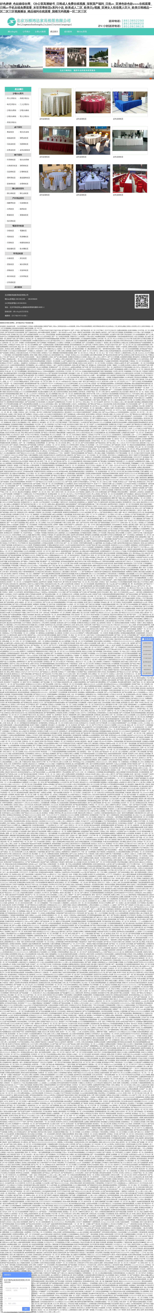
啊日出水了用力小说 (136, 588)
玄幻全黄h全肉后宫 (127, 1101)
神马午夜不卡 (113, 379)
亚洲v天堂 (13, 512)
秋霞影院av (68, 510)
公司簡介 (26, 32)
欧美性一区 (75, 559)
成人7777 (18, 516)
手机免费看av (27, 1097)
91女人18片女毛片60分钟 (32, 751)
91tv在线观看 (4, 588)
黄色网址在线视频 (8, 488)
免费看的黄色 (8, 805)
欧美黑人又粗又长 (62, 950)
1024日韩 (29, 437)
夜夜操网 (74, 676)
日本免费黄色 (29, 754)
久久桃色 (129, 441)
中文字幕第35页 (23, 543)
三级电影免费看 (66, 467)
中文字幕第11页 (26, 709)
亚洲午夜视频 (104, 1046)
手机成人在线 (95, 608)
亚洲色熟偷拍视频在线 (21, 631)
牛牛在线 (69, 602)
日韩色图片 (51, 725)
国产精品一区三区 (120, 635)
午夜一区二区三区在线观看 (118, 749)
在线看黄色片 (147, 876)
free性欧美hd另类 (147, 1054)
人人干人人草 (24, 508)
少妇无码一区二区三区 (137, 412)
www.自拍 (38, 915)
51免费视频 (121, 574)
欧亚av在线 (16, 709)
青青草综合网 (14, 578)
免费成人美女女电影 (57, 1019)
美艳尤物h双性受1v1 (102, 598)
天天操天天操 (30, 488)
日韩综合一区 (87, 418)
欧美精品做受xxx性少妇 (134, 694)
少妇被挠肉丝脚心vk (82, 361)
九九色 (64, 909)
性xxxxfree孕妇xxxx (81, 549)
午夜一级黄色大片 (24, 441)
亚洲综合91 (84, 780)
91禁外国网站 (43, 1030)
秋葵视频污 (36, 682)
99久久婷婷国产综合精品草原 (116, 375)
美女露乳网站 (80, 410)
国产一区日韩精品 (129, 535)
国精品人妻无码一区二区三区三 (90, 997)
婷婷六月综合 (84, 645)
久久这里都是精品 (21, 817)
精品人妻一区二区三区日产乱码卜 (73, 518)
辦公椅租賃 (11, 193)
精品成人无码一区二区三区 (82, 770)
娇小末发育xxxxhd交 (65, 332)
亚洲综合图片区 (112, 823)
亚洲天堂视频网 (47, 839)
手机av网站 (24, 432)
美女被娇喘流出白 (81, 449)
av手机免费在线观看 (25, 604)
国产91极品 (83, 1089)
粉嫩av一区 (149, 461)
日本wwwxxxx (40, 776)
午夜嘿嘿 (125, 686)
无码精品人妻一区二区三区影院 (111, 602)
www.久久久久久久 (25, 799)
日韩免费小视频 (107, 414)
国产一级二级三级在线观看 (65, 486)
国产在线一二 (29, 408)
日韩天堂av (58, 684)
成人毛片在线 (85, 612)
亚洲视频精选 (119, 369)
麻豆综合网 (22, 833)
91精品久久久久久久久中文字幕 (31, 676)
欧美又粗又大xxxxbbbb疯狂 (132, 1054)
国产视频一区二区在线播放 (74, 553)
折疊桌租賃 (11, 150)
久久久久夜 (33, 617)
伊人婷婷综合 (130, 1079)
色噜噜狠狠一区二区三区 (144, 535)
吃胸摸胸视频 (137, 925)
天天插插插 (31, 549)
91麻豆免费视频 (55, 944)
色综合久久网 (82, 1087)
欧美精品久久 (33, 363)
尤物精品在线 (11, 359)
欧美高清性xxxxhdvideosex (85, 776)
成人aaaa (134, 586)
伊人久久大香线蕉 (56, 435)
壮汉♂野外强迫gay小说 (136, 553)
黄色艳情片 (68, 412)
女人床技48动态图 (8, 559)
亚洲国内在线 (50, 891)
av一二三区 (53, 786)
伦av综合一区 (86, 983)
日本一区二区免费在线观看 (31, 518)
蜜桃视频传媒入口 (139, 1013)
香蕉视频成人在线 (64, 694)
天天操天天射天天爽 (26, 976)
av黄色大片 (34, 1060)
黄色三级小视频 (26, 1028)
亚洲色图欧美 (80, 774)
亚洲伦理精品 (122, 758)
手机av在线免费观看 (74, 864)
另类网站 (107, 547)
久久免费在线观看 (46, 377)
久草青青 (3, 831)
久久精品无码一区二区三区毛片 (59, 790)
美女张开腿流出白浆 (62, 664)
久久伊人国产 (140, 610)
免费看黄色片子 (22, 662)
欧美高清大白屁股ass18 (14, 392)
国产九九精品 (136, 381)
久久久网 (109, 756)
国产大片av (125, 414)
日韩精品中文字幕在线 (27, 385)
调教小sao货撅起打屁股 (128, 801)
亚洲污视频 (43, 655)
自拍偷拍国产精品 (120, 790)
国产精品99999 (7, 647)
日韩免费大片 (117, 874)
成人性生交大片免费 (45, 398)
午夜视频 (44, 533)
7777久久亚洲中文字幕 (117, 447)
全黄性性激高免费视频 (55, 1036)
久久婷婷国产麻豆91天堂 (63, 596)
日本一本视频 (19, 343)
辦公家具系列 (18, 189)
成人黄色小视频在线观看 (86, 463)
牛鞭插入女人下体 (64, 430)
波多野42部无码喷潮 (77, 535)
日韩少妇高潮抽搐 (129, 396)
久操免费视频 (68, 514)
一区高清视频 (107, 539)
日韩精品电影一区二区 (35, 563)
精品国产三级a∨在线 (57, 801)
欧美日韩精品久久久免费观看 (49, 850)
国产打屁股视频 (20, 522)
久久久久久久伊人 (65, 619)
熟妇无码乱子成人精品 (122, 639)
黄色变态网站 (31, 776)
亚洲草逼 (78, 651)
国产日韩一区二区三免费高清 (73, 860)
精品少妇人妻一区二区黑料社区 (23, 1025)
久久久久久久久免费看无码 (51, 866)
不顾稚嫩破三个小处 (137, 463)
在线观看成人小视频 (115, 617)
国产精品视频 (91, 592)
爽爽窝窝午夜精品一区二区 (139, 719)
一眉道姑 (15, 717)
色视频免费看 (87, 995)
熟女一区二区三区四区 (70, 608)
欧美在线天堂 (14, 584)
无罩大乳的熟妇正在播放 (64, 770)
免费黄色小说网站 (132, 572)
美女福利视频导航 (77, 541)
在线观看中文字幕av (31, 330)
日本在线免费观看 (87, 974)
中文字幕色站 (34, 435)
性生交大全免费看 (84, 1023)
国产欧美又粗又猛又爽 (28, 504)
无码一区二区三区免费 (32, 1107)
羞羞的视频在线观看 (137, 827)
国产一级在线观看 (31, 1007)
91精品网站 (57, 1015)
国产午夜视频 (47, 459)
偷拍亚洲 (149, 635)
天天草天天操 (58, 543)
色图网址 (145, 694)
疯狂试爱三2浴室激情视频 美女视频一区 (101, 439)
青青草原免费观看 (138, 657)
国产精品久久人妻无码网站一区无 (68, 659)
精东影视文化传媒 (65, 447)
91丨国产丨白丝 (63, 825)
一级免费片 (67, 453)
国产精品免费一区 (96, 721)
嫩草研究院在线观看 (30, 950)
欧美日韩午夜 (41, 891)
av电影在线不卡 (103, 659)
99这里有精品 (27, 533)
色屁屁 (64, 829)
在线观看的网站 (30, 426)
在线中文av (3, 336)
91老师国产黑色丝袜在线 (80, 719)
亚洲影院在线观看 (115, 598)
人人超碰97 (113, 905)
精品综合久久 (57, 572)
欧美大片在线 (74, 723)
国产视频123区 (83, 365)
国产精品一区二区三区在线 (57, 443)
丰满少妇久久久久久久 (120, 625)
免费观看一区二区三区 (33, 668)
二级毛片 (139, 510)
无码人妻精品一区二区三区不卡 (98, 674)
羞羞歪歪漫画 (6, 410)
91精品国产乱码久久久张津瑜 (106, 931)
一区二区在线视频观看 (110, 596)
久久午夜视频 (34, 508)
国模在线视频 (18, 551)
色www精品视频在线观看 (51, 993)
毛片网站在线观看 (117, 868)
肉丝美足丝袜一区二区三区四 (19, 449)
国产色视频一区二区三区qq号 (23, 985)
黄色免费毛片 (24, 880)
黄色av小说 (82, 766)
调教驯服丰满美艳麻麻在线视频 (63, 353)
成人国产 (77, 974)
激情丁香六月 (27, 682)
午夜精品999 (11, 733)
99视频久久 (32, 351)
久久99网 (125, 606)
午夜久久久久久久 (129, 1036)
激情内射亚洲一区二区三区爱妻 (143, 817)
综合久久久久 (4, 878)
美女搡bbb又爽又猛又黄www (88, 516)
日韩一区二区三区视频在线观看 (26, 641)
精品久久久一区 (85, 377)
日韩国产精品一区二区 (93, 392)
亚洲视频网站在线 (17, 1066)
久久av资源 (42, 698)
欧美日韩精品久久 (36, 1019)
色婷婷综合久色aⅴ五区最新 (120, 392)
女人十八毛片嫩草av (42, 385)
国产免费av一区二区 (84, 725)
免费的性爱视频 (111, 1042)
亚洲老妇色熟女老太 (27, 1052)
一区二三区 (117, 578)
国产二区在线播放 (88, 343)
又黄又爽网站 (144, 471)
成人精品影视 (143, 786)
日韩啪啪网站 (12, 437)
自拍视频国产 (108, 688)
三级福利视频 (115, 457)
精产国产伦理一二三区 (134, 614)
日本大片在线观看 (88, 547)
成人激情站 (12, 1046)
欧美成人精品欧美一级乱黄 (84, 741)
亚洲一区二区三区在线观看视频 (51, 588)
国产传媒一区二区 (142, 837)
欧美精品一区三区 (112, 844)
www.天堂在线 (48, 1017)
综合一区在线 (8, 919)
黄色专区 (84, 778)
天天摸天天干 (95, 991)
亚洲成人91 (64, 445)
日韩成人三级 (71, 817)
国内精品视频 (51, 698)
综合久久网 (46, 1032)
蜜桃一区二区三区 (51, 768)
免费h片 (37, 921)
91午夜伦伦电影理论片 (94, 737)
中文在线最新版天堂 (12, 553)
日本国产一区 (34, 964)
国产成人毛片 (106, 803)
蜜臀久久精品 (104, 351)
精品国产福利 (45, 862)
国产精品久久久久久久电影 (88, 927)
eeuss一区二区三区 (101, 463)
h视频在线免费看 (91, 1009)
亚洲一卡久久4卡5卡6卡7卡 (118, 465)
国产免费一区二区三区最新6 (111, 801)
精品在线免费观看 (35, 543)
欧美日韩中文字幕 (6, 854)
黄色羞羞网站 (149, 512)
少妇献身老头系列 (77, 420)
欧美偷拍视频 (75, 529)
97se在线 (67, 1070)
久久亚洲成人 (5, 1028)
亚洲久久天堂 (129, 927)
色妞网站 (36, 1075)
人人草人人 (51, 428)
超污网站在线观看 (99, 586)
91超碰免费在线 (110, 819)
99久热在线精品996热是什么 (28, 553)
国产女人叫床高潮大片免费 (18, 927)
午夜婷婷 (25, 617)
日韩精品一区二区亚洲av (140, 856)
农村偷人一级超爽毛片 (21, 363)
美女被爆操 (54, 396)
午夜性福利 (4, 794)
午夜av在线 (90, 336)
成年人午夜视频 (101, 747)
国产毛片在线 (81, 1030)
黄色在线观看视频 (139, 516)
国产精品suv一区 (103, 749)
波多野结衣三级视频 (45, 582)
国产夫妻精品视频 (14, 739)
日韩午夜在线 (107, 651)
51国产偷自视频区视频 (100, 809)
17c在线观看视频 (135, 590)
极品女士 (142, 862)
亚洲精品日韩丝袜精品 (81, 721)
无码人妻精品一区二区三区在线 (121, 1085)
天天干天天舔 (137, 563)
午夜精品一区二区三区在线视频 (139, 361)
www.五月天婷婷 (101, 653)
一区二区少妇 (83, 882)
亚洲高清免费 (86, 844)
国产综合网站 (85, 700)
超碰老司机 (32, 1105)
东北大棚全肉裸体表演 (27, 498)
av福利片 (90, 702)
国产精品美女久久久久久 (24, 649)
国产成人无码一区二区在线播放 (42, 537)
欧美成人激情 (9, 349)
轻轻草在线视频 (94, 1079)
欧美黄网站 (107, 641)
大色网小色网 (6, 608)
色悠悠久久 (136, 1025)
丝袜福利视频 (81, 396)
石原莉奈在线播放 (62, 392)
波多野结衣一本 (140, 631)
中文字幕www (145, 547)
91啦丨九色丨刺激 (129, 860)
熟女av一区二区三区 (6, 551)
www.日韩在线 (70, 651)
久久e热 (86, 518)
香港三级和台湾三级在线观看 (139, 541)
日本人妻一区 (147, 1093)
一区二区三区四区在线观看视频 (26, 359)
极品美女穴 (45, 406)
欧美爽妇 (63, 338)
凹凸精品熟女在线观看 (66, 925)
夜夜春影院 (81, 578)
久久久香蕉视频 (39, 985)
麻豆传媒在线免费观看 (103, 525)
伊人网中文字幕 (95, 700)
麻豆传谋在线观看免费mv (60, 811)
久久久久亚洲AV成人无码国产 (44, 439)
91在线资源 (15, 666)
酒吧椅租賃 (24, 166)
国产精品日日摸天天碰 (38, 567)
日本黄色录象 (56, 964)
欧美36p (75, 381)
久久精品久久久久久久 (107, 848)
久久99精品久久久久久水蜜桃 (77, 600)
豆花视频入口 (93, 1081)
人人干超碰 (122, 551)
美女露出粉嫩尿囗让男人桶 (47, 392)
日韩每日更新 (138, 606)
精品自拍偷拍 (79, 989)
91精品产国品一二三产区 (121, 688)
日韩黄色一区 (133, 1030)
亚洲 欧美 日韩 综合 (48, 745)
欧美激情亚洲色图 (18, 754)
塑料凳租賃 (11, 178)
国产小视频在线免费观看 (43, 1068)
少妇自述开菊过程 (128, 351)
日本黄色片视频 (23, 396)
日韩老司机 (30, 496)
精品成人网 (89, 432)
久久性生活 (24, 457)
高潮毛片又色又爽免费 (65, 610)
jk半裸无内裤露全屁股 (15, 960)
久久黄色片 (24, 1009)
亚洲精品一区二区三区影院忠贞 (64, 741)
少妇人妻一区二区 (63, 375)
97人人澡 (139, 782)
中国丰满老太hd (139, 398)
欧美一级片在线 (135, 774)
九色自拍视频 (39, 856)
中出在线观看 (146, 760)
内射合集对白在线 (22, 353)
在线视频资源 (110, 676)
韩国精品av (6, 633)
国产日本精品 (4, 1056)
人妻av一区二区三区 (58, 1052)
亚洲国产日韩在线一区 (114, 396)
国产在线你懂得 (30, 402)
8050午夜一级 (11, 936)
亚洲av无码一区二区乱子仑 (132, 968)
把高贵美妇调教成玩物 (35, 713)
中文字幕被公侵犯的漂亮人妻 (135, 375)
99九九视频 (61, 848)
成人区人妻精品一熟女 (93, 578)
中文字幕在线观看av (23, 1042)
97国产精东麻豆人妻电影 (16, 426)
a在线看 (119, 606)
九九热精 (35, 807)
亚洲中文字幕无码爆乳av (81, 482)
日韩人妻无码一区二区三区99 (80, 614)
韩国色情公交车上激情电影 (26, 512)
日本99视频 (21, 373)
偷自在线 (38, 614)
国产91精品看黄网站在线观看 (28, 404)
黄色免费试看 (38, 719)
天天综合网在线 (75, 653)
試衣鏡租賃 (11, 282)
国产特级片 (121, 680)
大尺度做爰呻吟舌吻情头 (72, 480)
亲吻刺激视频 (149, 617)
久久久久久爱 (122, 725)
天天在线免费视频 (96, 841)
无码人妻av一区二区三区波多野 (93, 402)
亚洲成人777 (58, 670)
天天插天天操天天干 (15, 756)
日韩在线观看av (138, 418)
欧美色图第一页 (13, 1034)
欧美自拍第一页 (27, 430)
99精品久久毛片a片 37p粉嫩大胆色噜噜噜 (95, 796)
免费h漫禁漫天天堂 (40, 819)
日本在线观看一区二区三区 (54, 985)
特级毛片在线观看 (28, 614)
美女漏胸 (84, 334)
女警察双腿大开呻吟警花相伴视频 (67, 942)
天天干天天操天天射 (109, 426)
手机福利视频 (28, 694)
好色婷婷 (90, 666)
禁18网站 (33, 1081)
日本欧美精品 (91, 713)
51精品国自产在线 (40, 874)
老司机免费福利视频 (63, 614)
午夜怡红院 (105, 488)
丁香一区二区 (73, 400)
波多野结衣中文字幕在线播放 (123, 367)
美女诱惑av (111, 459)
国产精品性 (140, 737)
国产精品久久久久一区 (81, 455)
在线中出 (51, 1025)
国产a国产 (137, 997)
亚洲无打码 (144, 788)
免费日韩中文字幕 (27, 888)
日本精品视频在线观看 (109, 1052)
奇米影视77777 (30, 482)
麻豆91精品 (125, 662)
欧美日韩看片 (85, 936)
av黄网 (73, 449)
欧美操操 (146, 457)
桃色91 (62, 893)
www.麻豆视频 (50, 772)
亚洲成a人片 (143, 522)
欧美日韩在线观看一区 (7, 518)
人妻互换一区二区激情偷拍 (105, 909)
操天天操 (52, 604)
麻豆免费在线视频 (96, 355)
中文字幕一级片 (104, 815)
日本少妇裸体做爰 (86, 385)
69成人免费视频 (84, 985)
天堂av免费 (53, 500)
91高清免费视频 (113, 394)
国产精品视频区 (22, 780)
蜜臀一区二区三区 (12, 833)
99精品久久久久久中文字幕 (70, 617)
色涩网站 (83, 919)
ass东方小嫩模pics (114, 786)
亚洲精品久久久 (27, 876)
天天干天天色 (22, 377)
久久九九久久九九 (59, 482)
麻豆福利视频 (98, 398)
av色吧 (99, 1028)
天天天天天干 (137, 457)
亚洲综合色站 (30, 1099)
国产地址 (32, 653)
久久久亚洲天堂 (141, 715)
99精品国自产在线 (93, 1030)
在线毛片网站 (139, 600)
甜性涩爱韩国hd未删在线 (96, 340)
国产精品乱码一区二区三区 (109, 751)
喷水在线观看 (104, 334)
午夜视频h (25, 981)
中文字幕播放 (53, 823)
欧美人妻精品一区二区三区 (97, 449)
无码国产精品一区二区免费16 (141, 684)
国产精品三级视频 (60, 709)
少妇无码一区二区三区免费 (123, 657)
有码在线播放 (138, 619)
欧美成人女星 (11, 547)
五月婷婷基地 (21, 639)
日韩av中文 (11, 829)
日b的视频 (85, 1081)
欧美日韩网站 (132, 330)
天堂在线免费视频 (110, 1017)
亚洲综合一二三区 (68, 946)
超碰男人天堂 (90, 492)
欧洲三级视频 (123, 776)
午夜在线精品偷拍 (132, 799)
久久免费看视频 (5, 637)
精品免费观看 (94, 518)
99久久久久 (40, 596)
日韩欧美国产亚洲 (62, 913)
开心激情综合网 (103, 502)
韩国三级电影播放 (106, 371)
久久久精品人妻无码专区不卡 (71, 844)
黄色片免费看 (19, 670)
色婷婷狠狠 (46, 944)
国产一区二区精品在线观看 (61, 336)
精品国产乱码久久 (39, 1028)
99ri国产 (111, 369)
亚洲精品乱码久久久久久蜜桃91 (53, 974)
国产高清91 (55, 737)
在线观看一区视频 (49, 1040)
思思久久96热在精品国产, (57, 418)
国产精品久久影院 (91, 506)
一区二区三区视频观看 (32, 410)
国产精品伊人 (89, 453)
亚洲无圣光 (110, 807)
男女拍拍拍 (128, 334)
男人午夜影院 (39, 375)
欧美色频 (9, 514)
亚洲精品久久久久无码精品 (11, 966)
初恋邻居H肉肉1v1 (10, 827)
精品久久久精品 (87, 651)
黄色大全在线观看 (110, 553)
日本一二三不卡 (137, 435)
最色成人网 (7, 925)
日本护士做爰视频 (19, 594)
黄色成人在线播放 (95, 1103)
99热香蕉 (68, 764)
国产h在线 (69, 482)
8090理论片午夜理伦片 (135, 426)
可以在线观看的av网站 (51, 743)
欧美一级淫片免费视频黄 (126, 813)
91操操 (95, 741)
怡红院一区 (110, 623)
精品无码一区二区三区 (103, 1001)
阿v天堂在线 (95, 1070)
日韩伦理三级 (26, 854)
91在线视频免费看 (70, 911)
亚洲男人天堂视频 (69, 713)
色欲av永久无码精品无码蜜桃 (95, 676)
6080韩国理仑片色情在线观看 (104, 954)
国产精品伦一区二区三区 (127, 449)
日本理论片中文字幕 (55, 884)
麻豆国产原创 (50, 852)
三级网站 (46, 1009)
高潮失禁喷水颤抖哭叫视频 (38, 598)
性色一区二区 (113, 420)
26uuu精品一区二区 (20, 923)
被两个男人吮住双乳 (27, 500)
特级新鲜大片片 (34, 962)
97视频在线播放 (111, 666)
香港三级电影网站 (141, 537)
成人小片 (123, 565)
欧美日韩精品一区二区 (88, 1044)
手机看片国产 (41, 1007)
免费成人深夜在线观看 (109, 680)
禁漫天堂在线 (93, 606)
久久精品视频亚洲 (99, 432)
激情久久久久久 (18, 1077)
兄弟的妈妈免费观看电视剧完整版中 (114, 594)
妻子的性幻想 (67, 582)
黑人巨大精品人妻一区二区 (9, 396)
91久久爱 (118, 514)
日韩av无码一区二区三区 (104, 557)
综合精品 (116, 1011)
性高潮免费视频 (147, 381)
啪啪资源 (84, 437)
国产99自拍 (99, 559)
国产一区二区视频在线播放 (71, 758)
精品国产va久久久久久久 (135, 735)
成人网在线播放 (29, 467)
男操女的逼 (111, 533)
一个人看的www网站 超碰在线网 (62, 359)
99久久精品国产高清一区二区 (42, 933)
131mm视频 (112, 966)
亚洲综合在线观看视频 (80, 606)
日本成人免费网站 (16, 657)
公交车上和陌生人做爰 (80, 786)
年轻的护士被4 (131, 469)
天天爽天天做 (33, 872)
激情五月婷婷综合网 (50, 756)
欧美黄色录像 (63, 471)
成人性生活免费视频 (60, 496)
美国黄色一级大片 (112, 449)
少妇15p (105, 482)
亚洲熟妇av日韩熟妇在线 (103, 664)
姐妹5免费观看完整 (35, 944)
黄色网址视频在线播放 (63, 334)
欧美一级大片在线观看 (80, 674)
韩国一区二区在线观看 (95, 788)
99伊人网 (14, 678)
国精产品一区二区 (113, 711)
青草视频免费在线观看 (99, 1109)
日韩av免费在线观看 (92, 960)
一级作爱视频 (118, 817)
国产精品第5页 (86, 733)
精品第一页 (98, 858)
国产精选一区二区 (100, 933)
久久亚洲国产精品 (81, 672)
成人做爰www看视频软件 (12, 504)
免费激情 (36, 604)
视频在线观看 (61, 901)
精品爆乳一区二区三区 (47, 422)
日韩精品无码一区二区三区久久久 (13, 737)
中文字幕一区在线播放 (66, 469)
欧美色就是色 (128, 563)
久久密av (147, 588)
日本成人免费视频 (132, 406)
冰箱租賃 (10, 231)
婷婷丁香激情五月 (102, 729)
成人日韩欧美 (145, 913)
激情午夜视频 (73, 363)
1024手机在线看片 (45, 502)
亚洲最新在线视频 (32, 373)
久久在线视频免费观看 (29, 392)
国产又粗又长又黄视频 (115, 332)
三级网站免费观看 (32, 868)
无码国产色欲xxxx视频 (51, 1077)
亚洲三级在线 (139, 379)
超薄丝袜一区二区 (8, 343)
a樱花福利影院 (60, 504)
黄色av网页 (10, 672)
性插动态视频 (54, 686)
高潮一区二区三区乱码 (117, 381)
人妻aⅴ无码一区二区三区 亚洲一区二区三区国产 (96, 537)
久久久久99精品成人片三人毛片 (71, 527)
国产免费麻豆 (27, 414)
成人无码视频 (148, 927)
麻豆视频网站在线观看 (7, 375)
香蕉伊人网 (41, 369)
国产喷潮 (8, 901)
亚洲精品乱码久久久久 (54, 905)
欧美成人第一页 (31, 338)
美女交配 (112, 913)
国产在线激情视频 (72, 702)
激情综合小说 (121, 614)
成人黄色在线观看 (13, 872)
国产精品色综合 (101, 443)
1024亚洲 (97, 343)
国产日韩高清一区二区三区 (137, 465)
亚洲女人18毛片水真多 (18, 704)
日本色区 (48, 369)
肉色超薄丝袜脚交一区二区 (117, 733)
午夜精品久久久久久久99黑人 (28, 565)
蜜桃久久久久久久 (90, 684)
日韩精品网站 (117, 960)
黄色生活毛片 (101, 367)
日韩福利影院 (101, 713)
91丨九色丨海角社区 (61, 874)
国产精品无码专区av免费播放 (9, 997)
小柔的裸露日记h (11, 933)
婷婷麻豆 (69, 612)
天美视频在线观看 (99, 995)
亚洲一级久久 (5, 449)
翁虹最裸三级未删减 (134, 402)
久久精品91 (53, 420)
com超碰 (135, 729)
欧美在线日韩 (6, 905)
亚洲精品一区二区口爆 (22, 349)
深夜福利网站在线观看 (97, 645)
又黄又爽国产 (53, 692)
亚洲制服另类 (26, 839)
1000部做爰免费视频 (116, 1023)
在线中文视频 (115, 702)
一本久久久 (149, 700)
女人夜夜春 (58, 633)
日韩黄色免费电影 (63, 952)
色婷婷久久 (17, 1083)
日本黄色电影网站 (31, 343)
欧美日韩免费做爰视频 (37, 361)
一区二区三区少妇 (27, 784)
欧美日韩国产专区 (18, 1032)
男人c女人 (80, 647)
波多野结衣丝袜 (61, 455)
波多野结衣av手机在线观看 (25, 796)
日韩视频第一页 (10, 1019)
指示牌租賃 (11, 221)
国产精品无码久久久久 (58, 340)
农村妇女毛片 (135, 747)
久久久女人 (16, 531)
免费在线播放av (67, 968)
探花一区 (51, 876)
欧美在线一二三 (76, 572)
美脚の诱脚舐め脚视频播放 (53, 547)
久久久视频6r (54, 657)
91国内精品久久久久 (75, 698)
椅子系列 (18, 155)
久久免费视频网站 (147, 1028)
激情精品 (41, 633)
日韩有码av (73, 915)
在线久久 (133, 854)
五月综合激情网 (58, 1038)
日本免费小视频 (118, 537)
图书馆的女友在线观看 (125, 1042)
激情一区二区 (114, 541)
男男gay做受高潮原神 (143, 449)
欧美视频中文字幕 (56, 733)
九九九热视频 (68, 1075)
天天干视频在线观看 (73, 338)
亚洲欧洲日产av (33, 1070)
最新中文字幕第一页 (63, 635)
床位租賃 (23, 258)
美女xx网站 (84, 711)
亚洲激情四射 (38, 408)
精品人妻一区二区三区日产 (93, 647)
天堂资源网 (80, 817)
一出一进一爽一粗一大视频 (9, 412)
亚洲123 (14, 422)
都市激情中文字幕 (112, 704)
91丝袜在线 (85, 527)
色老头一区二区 (76, 621)
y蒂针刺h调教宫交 (79, 938)
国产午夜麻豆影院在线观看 (24, 1040)
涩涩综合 (134, 496)
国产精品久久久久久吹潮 (64, 428)
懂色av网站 (51, 598)
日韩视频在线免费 (14, 336)
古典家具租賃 (12, 166)
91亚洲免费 (141, 484)
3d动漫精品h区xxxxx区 (140, 602)
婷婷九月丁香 (23, 406)
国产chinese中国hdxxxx (109, 412)
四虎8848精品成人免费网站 (123, 1056)
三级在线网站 (80, 888)
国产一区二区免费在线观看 (23, 989)
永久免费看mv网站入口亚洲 (142, 400)
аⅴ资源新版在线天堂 (31, 823)
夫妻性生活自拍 (133, 862)
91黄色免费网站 (131, 408)
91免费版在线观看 (110, 1044)
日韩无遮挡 (133, 899)
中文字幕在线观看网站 (123, 819)
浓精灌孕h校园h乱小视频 (33, 1032)
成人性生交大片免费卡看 (112, 416)
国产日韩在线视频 (87, 529)
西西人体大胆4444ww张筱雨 (82, 369)
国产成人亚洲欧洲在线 (40, 529)
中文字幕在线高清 (147, 373)
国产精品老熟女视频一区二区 (51, 594)
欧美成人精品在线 (32, 821)
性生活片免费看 (57, 735)
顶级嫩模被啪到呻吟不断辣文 (50, 441)
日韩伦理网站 (72, 647)
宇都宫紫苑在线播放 (135, 745)
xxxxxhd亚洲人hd (99, 666)
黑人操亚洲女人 (120, 406)
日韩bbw (122, 420)
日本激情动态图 (28, 471)
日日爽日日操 (14, 848)
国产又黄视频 (41, 343)
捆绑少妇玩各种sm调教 (21, 1095)
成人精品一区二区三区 (18, 886)
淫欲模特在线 (94, 1023)
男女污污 (108, 698)
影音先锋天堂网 (9, 516)
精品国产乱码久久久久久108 (128, 473)
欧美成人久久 (75, 355)
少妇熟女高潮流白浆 (59, 680)
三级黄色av (44, 592)
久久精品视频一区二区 (63, 725)
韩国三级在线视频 (45, 735)
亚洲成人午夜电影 (47, 535)
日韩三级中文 (106, 392)
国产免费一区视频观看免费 (123, 721)
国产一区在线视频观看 (9, 529)
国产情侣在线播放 (111, 850)
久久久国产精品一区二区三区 (70, 586)
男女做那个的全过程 (118, 717)
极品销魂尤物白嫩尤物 (102, 477)
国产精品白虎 (37, 674)
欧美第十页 (147, 385)
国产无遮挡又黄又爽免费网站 (96, 682)
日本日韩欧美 (76, 435)
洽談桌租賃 (11, 144)
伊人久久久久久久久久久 (126, 641)
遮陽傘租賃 (24, 215)
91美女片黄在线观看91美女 (54, 539)
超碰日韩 (51, 696)
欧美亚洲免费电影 (24, 692)
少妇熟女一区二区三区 (64, 349)
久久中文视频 (149, 353)
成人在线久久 (41, 715)
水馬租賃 (10, 209)
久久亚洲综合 (141, 929)
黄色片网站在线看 (87, 946)
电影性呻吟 (60, 655)
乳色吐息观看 (29, 357)
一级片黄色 (139, 592)
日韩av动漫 (149, 516)
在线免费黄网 (78, 995)
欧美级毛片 (10, 477)
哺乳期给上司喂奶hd (99, 743)
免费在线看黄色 (122, 330)
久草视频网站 (147, 563)
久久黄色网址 (11, 1109)
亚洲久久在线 (110, 555)
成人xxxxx (69, 780)
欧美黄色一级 (136, 441)
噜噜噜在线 (79, 668)
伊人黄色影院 (129, 784)
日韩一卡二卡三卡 (92, 514)
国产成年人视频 (111, 972)
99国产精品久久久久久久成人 (58, 400)
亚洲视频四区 (73, 688)
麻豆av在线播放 (57, 514)
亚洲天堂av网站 (115, 1091)
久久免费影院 (68, 484)
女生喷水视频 (141, 756)
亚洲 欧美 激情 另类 (116, 936)
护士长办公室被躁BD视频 (127, 608)
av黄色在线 (39, 653)
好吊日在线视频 (51, 895)
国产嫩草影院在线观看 (111, 788)
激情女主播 (150, 682)
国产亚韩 (103, 784)
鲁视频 (111, 633)
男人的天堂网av (21, 547)
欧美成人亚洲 (137, 768)
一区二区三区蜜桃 (91, 817)
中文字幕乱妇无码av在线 (144, 1005)
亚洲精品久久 (119, 807)
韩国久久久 (121, 856)
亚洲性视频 (71, 473)
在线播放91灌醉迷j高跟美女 (71, 964)
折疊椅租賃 (24, 184)
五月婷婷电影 (70, 520)
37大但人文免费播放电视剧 (87, 379)
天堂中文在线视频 (136, 940)
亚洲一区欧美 (145, 784)
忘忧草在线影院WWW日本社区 (124, 893)
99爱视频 (60, 388)
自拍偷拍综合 (145, 561)
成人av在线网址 (117, 484)
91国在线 (134, 651)
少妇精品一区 (117, 651)
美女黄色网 (139, 923)
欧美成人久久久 (38, 702)
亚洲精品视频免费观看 (128, 633)
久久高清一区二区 (104, 938)
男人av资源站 (96, 494)
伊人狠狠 (38, 578)
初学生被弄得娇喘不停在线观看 (83, 981)
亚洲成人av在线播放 (55, 704)
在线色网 (34, 901)
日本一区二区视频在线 (87, 772)
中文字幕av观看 (57, 674)
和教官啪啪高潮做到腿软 (43, 760)
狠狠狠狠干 (37, 574)
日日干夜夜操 (80, 492)
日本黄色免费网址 (148, 439)
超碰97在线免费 (100, 410)
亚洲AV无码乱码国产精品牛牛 (83, 484)
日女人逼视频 (21, 948)
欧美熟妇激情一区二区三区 (107, 471)
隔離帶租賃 (11, 203)
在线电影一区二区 (107, 400)
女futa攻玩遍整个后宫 (145, 1046)
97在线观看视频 (111, 336)
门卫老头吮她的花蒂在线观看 (125, 459)
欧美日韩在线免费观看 (17, 482)
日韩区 (89, 459)
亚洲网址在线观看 (100, 1042)
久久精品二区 (148, 723)
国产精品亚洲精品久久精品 (109, 512)
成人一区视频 (106, 377)
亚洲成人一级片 (51, 365)
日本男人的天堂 (118, 371)
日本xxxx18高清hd (102, 394)
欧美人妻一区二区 (13, 723)
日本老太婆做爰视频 (65, 690)
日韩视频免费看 (110, 1005)
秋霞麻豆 (7, 749)
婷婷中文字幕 (138, 533)
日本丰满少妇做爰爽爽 (39, 827)
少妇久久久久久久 (102, 762)
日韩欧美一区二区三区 (63, 598)
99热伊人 (122, 844)
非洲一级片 (15, 428)
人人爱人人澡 (67, 962)
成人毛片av (137, 367)
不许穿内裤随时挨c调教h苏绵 (136, 551)
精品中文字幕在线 (14, 856)
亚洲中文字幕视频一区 (19, 905)
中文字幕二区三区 (69, 508)
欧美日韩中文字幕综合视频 (142, 338)
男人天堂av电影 (93, 582)
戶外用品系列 (18, 198)
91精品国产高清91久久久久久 (142, 950)
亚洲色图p (43, 1103)
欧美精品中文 (83, 723)
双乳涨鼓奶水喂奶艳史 (75, 729)
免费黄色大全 (25, 1044)
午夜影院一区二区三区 (60, 837)
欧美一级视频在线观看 (130, 410)
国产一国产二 (91, 909)
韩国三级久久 (56, 551)
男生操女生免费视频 (141, 377)
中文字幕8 (109, 811)
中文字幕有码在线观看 (87, 754)
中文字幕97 (100, 330)
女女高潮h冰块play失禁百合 (77, 459)
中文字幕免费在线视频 (11, 404)
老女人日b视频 (39, 625)
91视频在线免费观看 (15, 758)
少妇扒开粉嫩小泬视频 (22, 418)
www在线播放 (51, 1083)
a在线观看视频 (25, 1054)
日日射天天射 (102, 459)
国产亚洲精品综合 (16, 398)
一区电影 (67, 355)
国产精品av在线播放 (78, 999)
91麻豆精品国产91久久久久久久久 (105, 600)
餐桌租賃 (10, 132)
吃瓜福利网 (98, 911)
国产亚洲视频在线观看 (98, 823)
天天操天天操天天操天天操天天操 (50, 330)
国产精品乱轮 (9, 408)
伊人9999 (115, 551)
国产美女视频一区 (47, 682)
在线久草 (5, 780)
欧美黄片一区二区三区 (14, 582)
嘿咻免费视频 (61, 432)
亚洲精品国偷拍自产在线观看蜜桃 (140, 343)
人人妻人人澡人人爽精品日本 (65, 821)
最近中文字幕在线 (122, 555)
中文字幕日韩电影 (61, 422)
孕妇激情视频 (86, 706)
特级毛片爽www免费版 (71, 754)
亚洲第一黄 (95, 739)
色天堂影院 (92, 862)
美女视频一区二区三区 (114, 876)
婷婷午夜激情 (121, 1048)
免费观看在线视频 (42, 659)
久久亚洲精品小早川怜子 (71, 408)
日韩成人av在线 (38, 414)
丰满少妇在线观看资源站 (99, 733)
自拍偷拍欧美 (116, 435)
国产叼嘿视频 (112, 492)
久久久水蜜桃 (145, 1075)
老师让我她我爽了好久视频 (69, 1050)
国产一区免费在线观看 (46, 345)
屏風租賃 (10, 270)
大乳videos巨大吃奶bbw (106, 741)
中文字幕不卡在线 (61, 424)
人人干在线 (136, 428)
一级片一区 (40, 641)
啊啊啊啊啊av (94, 1046)
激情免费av (99, 408)
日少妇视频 (55, 502)
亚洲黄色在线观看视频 (81, 1101)
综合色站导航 (75, 377)
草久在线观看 (142, 751)
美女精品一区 (46, 878)
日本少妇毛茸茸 (97, 1075)
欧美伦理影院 (17, 535)
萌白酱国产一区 (140, 388)
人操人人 (108, 645)
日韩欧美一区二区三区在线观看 (129, 504)
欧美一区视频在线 (16, 929)
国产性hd (53, 1009)
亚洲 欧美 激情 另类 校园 (89, 964)
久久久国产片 (133, 1095)
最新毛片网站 (36, 535)
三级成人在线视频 (78, 704)
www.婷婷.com (98, 1017)
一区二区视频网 (125, 586)
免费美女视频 (134, 770)
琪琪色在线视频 (100, 756)
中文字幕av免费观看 (144, 766)
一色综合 (133, 993)
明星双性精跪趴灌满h (44, 617)
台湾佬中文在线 (60, 520)
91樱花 (135, 821)
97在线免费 (50, 426)
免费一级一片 (147, 510)
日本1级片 (148, 379)
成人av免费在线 (40, 365)
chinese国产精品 (15, 457)
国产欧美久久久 (91, 999)
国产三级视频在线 (70, 414)
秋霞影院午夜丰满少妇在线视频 (132, 385)
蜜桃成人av (146, 925)
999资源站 (109, 363)
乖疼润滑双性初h (69, 410)
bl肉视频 (68, 343)
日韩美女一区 (76, 1085)
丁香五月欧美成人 (74, 422)
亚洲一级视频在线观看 (21, 680)
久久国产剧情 (134, 1007)
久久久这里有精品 (45, 336)
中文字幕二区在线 (47, 437)
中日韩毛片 (74, 588)
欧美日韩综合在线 (126, 340)
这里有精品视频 (14, 508)
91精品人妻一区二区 (79, 690)
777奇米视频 (38, 527)
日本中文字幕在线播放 (34, 786)
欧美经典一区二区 (55, 467)
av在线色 (64, 647)
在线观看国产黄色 (87, 831)
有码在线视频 (45, 396)
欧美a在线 (13, 882)
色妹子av (42, 868)
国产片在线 (83, 592)
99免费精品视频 (100, 336)
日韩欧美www (52, 531)
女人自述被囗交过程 (80, 862)
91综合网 (92, 723)
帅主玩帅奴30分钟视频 (132, 471)
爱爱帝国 (42, 508)
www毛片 (111, 418)
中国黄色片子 (36, 839)
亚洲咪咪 (52, 367)
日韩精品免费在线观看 (12, 1073)
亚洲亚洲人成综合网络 (103, 486)
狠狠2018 (125, 983)
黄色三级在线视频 (146, 504)
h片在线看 (134, 1083)
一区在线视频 (64, 706)
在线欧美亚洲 (92, 672)
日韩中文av (38, 754)
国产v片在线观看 (125, 713)
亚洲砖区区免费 (45, 749)
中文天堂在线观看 (132, 404)
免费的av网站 (110, 1015)
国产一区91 (10, 522)
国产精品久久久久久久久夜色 (31, 815)
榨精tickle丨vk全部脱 (93, 813)
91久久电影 (62, 592)
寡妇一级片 (142, 567)
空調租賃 (10, 243)
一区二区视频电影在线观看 (97, 780)
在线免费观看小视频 (36, 449)
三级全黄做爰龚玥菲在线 (125, 336)
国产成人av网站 (65, 1068)
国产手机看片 (49, 948)
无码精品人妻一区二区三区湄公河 (22, 390)
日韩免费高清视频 (117, 549)
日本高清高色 (60, 371)
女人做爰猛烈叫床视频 (114, 983)
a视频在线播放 (24, 428)
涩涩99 (74, 576)
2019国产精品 (137, 486)
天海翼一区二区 (42, 923)
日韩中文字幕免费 (107, 991)
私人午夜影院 (90, 854)
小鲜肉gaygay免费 (28, 447)
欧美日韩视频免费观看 (20, 864)
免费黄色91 (20, 1107)
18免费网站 (149, 398)
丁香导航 (23, 997)
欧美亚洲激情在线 (11, 692)
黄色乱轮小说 (130, 508)
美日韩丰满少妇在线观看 (92, 825)
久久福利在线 (104, 614)
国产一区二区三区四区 (71, 543)
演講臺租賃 (24, 144)
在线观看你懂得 (61, 604)
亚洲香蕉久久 (102, 514)
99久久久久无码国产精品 (19, 455)
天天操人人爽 (75, 334)
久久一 (88, 739)
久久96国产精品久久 (147, 428)
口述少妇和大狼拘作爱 (99, 794)
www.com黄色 (59, 553)
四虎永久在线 (82, 363)
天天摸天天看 (49, 496)
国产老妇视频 (97, 651)
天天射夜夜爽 (62, 692)
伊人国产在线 (87, 345)
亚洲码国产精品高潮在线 (143, 351)
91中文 (6, 1101)
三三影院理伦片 (73, 886)
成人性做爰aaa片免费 (110, 543)
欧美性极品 (79, 884)
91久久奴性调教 (67, 760)
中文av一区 (91, 598)
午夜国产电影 (86, 498)
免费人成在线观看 (103, 936)
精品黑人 (122, 1079)
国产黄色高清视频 (134, 933)
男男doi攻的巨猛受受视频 (54, 410)
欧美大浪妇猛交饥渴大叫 (47, 455)
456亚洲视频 (115, 803)
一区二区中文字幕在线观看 (121, 463)
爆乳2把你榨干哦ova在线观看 (119, 993)
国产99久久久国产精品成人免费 (73, 1013)
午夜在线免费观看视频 (59, 751)
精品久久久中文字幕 (126, 338)
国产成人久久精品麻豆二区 (36, 539)
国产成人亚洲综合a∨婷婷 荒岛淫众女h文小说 (133, 355)
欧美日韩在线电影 (60, 439)
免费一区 (36, 794)
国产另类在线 (20, 357)
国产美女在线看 (14, 976)
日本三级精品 (11, 823)
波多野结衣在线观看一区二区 (50, 578)
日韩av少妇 (31, 938)
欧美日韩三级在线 (108, 469)
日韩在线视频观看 (124, 451)
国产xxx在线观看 (57, 929)
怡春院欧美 (146, 878)
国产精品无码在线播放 (65, 500)
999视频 (34, 340)
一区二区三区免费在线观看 (21, 621)
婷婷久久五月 (5, 365)
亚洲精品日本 (8, 533)
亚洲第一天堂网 (20, 477)
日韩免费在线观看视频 (115, 1050)
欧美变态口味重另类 (90, 1077)
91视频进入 (107, 647)
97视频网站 (30, 936)
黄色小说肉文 (131, 884)
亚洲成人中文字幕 (94, 435)
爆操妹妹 (140, 518)
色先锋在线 (81, 465)
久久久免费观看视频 (72, 533)
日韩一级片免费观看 (47, 991)
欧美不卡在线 (75, 733)
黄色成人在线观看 (135, 439)
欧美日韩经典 (47, 995)
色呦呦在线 (7, 422)
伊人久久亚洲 (26, 909)
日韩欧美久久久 (85, 617)
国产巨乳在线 (4, 584)
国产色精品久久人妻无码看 (49, 672)
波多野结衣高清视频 (68, 574)
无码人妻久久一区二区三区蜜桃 (13, 751)
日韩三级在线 (18, 414)
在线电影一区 (55, 700)
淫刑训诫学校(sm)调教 (103, 868)
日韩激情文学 (143, 807)
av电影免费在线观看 (26, 893)
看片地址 (98, 545)
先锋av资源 (93, 522)
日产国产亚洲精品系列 (138, 514)
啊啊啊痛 (18, 430)
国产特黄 (85, 367)
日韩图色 (8, 498)
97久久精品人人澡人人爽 (119, 402)
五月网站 (75, 447)
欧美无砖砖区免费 (27, 903)
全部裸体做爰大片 (106, 551)
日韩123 (32, 758)
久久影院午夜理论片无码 (87, 588)
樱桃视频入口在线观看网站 (137, 555)
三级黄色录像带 (118, 475)
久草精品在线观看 (48, 543)
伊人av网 (123, 799)
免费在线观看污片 (133, 565)
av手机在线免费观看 (54, 923)
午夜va (45, 563)
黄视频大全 (93, 365)
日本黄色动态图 (120, 408)
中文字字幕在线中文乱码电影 (70, 700)
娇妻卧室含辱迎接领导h (71, 512)
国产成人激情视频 (46, 909)
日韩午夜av (17, 807)
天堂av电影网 (13, 588)
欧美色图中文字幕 (104, 993)
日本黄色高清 (19, 408)
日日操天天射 (72, 1023)
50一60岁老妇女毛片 (65, 381)
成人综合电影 (46, 512)
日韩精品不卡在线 (14, 345)
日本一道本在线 (44, 612)
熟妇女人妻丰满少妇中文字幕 (12, 876)
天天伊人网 (120, 471)
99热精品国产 (17, 1075)
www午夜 (84, 872)
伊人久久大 (126, 690)
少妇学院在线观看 (107, 1011)
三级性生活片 (63, 502)
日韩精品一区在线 (32, 700)
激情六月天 (88, 743)
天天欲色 (137, 561)
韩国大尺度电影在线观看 (33, 594)
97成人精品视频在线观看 (53, 856)
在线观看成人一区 (92, 471)
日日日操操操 (43, 884)
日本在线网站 (149, 539)
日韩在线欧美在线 (123, 837)
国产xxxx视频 (9, 385)
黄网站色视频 (132, 347)
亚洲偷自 (129, 856)
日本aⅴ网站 (98, 590)
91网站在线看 (80, 414)
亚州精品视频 (52, 817)
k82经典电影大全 (99, 1015)
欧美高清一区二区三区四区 (9, 441)
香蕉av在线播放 (90, 557)
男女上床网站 (38, 743)
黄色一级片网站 (90, 989)
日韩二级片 (102, 516)
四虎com (40, 860)
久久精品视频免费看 (102, 424)
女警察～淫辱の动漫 (76, 657)
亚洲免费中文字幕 (78, 510)
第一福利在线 (149, 484)
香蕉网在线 (18, 451)
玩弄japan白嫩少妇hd (39, 989)
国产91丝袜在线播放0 (88, 443)
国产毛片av (46, 999)
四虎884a (106, 1091)
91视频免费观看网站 (45, 363)
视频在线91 (33, 852)
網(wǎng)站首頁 (12, 33)
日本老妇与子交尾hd (144, 347)
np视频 (124, 432)
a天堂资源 (36, 739)
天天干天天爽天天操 (133, 864)
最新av (109, 463)
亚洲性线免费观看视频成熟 (101, 541)
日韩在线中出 (36, 623)
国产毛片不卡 (53, 645)
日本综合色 (44, 541)
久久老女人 (20, 809)
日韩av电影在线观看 (117, 506)
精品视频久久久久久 (99, 610)
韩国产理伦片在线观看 (95, 942)
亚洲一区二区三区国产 (87, 424)
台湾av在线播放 (112, 856)
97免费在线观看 (122, 426)
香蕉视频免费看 (77, 1066)
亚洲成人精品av (19, 805)
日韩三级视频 (35, 837)
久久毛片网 (47, 1066)
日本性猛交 (87, 747)
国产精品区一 (85, 1097)
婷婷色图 (93, 936)
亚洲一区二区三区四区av (91, 351)
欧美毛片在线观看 (35, 432)
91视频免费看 (25, 850)
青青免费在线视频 (127, 457)
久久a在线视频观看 (139, 334)
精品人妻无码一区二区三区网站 (36, 522)
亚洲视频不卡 (17, 494)
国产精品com (98, 404)
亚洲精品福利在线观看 (46, 872)
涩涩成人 (139, 598)
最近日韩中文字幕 (81, 561)
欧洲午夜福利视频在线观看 (70, 856)
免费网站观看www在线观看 (95, 692)
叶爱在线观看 (34, 465)
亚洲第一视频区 (112, 365)
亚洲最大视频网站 (18, 410)
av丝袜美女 (140, 492)
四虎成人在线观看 (63, 488)
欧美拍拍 (106, 637)
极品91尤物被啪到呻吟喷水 (53, 788)
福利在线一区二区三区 (28, 919)
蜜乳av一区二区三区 (73, 443)
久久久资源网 (124, 541)
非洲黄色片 (107, 662)
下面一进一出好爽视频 (88, 852)
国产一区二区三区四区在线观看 (106, 862)
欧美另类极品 (112, 655)
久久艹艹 (129, 381)
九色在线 (70, 418)
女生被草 (113, 334)
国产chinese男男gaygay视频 (42, 379)
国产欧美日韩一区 (33, 520)
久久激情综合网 (12, 635)
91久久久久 (16, 784)
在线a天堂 (100, 792)
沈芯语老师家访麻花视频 (129, 882)
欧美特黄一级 (104, 899)
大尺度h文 (112, 694)
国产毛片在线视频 (73, 592)
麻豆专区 (42, 778)
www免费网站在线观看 (145, 704)
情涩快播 (33, 731)
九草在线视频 (106, 702)
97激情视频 (95, 617)
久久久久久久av (106, 435)
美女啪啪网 (34, 811)
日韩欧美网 (107, 895)
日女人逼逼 (53, 406)
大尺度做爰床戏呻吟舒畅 (39, 1005)
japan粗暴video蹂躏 (68, 989)
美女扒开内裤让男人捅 (12, 432)
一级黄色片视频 (91, 944)
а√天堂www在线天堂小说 (66, 668)
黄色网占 (108, 1036)
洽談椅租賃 (11, 172)
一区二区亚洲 (103, 633)
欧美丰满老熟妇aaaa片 (103, 359)
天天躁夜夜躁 (4, 330)
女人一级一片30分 (108, 353)
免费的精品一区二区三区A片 (24, 439)
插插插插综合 (39, 500)
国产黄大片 (107, 942)
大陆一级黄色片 (111, 831)
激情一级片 (76, 522)
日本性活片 (53, 600)
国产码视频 (147, 508)
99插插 (10, 414)
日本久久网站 (14, 1087)
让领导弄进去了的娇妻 (54, 498)
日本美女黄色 (123, 477)
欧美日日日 (72, 913)
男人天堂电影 (146, 711)
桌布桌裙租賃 (25, 150)
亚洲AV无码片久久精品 (79, 596)
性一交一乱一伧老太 (143, 392)
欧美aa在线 (79, 625)
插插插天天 (101, 817)
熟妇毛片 (5, 508)
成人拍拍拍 (72, 590)
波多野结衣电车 (113, 504)
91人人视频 (31, 1003)
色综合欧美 (134, 531)
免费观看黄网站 (87, 864)
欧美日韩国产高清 (24, 1038)
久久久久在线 (67, 674)
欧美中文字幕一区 (119, 508)
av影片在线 (119, 674)
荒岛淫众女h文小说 (119, 756)
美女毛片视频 (51, 388)
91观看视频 (149, 725)
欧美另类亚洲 (72, 692)
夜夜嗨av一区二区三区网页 (142, 498)
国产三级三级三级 (55, 565)
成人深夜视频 (34, 981)
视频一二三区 (14, 367)
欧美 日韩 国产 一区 (30, 606)
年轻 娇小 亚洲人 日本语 (83, 520)
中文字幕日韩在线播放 (86, 447)
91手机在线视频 (5, 565)
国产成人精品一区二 (113, 443)
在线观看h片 (68, 809)
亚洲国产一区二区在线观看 (28, 525)
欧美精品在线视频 (139, 721)
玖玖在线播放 (85, 355)
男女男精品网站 (133, 1077)
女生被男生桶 (68, 584)
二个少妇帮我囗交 (51, 825)
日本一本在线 (116, 878)
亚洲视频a (51, 463)
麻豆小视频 (127, 936)
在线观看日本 (92, 901)
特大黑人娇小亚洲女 (98, 388)
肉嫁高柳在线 (61, 390)
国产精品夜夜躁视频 (15, 555)
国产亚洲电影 (130, 557)
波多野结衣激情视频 (86, 1017)
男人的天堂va (94, 406)
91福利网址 (81, 676)
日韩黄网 (11, 794)
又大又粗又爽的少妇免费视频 (39, 686)
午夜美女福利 (115, 590)
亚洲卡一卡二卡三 (66, 1032)
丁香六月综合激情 (101, 504)
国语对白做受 (35, 766)
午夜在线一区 (42, 774)
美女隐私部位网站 (73, 439)
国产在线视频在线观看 (31, 334)
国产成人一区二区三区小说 (32, 463)
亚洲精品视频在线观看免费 (91, 371)
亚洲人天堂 (7, 764)
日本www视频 (26, 535)
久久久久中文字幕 (84, 827)
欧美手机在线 (73, 827)
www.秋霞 (27, 1066)
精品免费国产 (68, 1101)
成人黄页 (40, 461)
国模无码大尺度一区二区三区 (94, 717)
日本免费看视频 (75, 457)
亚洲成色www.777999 (55, 453)
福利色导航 (121, 543)
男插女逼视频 (34, 1038)
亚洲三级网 (104, 735)
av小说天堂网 (114, 799)
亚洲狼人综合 (97, 412)
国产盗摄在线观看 (87, 586)
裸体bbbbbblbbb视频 (27, 625)
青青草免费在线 (125, 1107)
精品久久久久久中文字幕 (72, 778)
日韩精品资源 (80, 506)
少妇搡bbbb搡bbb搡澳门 (34, 721)
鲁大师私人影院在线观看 (81, 406)
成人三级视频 (44, 848)
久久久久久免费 (129, 379)
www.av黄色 (60, 1075)
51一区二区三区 (41, 504)
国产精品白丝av (7, 893)
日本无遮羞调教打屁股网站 (20, 355)
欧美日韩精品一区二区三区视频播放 (93, 567)
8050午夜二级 (105, 565)
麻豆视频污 (66, 572)
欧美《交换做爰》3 (45, 811)
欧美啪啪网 (75, 1068)
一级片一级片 (50, 1081)
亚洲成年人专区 (133, 754)
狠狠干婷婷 (22, 1103)
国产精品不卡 (66, 330)
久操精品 (40, 347)
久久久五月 (11, 430)
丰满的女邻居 (26, 762)
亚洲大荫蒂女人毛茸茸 (109, 858)
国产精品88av (127, 668)
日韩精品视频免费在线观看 (93, 891)
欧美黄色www (93, 1099)
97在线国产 (96, 467)
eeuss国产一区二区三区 (134, 733)
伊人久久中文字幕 (85, 383)
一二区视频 (36, 533)
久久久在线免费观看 (122, 913)
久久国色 (111, 514)
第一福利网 (131, 643)
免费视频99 (150, 717)
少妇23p (121, 379)
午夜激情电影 (43, 565)
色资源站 (142, 794)
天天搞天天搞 (141, 899)
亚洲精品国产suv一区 (68, 944)
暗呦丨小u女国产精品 (147, 1007)
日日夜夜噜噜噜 (144, 772)
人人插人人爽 (26, 807)
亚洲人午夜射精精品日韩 (12, 420)
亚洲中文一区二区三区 (76, 825)
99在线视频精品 (75, 1070)
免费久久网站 (115, 895)
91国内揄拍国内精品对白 (109, 813)
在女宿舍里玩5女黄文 (104, 927)
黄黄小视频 (34, 355)
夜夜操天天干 (11, 639)
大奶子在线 (90, 635)
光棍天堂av (14, 729)
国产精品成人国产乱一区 (62, 461)
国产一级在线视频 (13, 406)
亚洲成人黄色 (63, 590)
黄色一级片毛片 (133, 758)
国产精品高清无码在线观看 (133, 741)
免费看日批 (112, 424)
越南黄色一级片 (18, 1062)
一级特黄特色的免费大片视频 (111, 349)
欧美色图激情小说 (58, 355)
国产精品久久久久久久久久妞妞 (129, 612)
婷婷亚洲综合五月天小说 (136, 512)
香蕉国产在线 (66, 907)
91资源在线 (41, 394)
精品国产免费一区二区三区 (24, 794)
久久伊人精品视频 (85, 512)
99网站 (95, 533)
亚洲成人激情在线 (73, 1058)
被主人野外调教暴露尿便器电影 (31, 643)
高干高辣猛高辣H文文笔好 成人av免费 (82, 375)
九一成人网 (34, 502)
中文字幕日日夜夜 (35, 353)
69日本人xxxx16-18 (16, 576)
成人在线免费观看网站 (58, 602)
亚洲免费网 (97, 457)
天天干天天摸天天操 (132, 443)
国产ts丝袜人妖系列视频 (116, 678)
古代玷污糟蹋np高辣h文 (21, 381)
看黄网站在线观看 (11, 786)
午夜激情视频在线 (102, 379)
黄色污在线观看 (18, 778)
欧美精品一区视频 (48, 813)
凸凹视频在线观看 (86, 533)
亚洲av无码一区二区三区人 (129, 522)
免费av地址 (51, 504)
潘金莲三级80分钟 (11, 772)
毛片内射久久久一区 (131, 674)
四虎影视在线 (64, 657)
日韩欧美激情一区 (144, 437)
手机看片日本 (85, 555)
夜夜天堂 (14, 760)
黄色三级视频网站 (51, 954)
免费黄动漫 (54, 862)
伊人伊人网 (16, 498)
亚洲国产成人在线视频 (115, 1070)
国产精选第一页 (12, 1089)
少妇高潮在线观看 (72, 766)
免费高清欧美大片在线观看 (91, 790)
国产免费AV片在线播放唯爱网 (16, 539)
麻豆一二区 (29, 829)
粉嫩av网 (138, 784)
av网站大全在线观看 (90, 643)
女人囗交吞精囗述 (125, 999)
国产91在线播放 (110, 1060)
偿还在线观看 (100, 1036)
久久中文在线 (13, 1030)
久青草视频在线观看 (131, 807)
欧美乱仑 (127, 747)
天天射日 (35, 735)
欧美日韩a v (105, 381)
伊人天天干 (90, 590)
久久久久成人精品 (134, 788)
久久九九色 (54, 805)
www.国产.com (11, 987)
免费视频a (22, 911)
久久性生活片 (15, 435)
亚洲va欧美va (113, 1068)
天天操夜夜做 (58, 940)
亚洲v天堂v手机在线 (46, 741)
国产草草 (3, 430)
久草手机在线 (62, 600)
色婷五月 (69, 1052)
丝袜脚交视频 (75, 1007)
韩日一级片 (51, 492)
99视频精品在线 (123, 455)
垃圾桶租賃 (24, 203)
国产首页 (36, 966)
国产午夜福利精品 (38, 899)
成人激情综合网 (106, 880)
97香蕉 (9, 747)
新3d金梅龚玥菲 (87, 727)
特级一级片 (82, 381)
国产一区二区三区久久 (62, 367)
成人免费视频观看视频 (35, 999)
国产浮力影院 (82, 688)
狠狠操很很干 (54, 925)
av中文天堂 (54, 469)
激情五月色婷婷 (34, 627)
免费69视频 (7, 1081)
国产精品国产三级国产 (31, 778)
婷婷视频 (97, 602)
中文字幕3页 (79, 580)
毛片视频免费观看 (140, 578)
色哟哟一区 (46, 608)
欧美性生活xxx (43, 373)
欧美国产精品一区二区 (79, 582)
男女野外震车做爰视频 (11, 799)
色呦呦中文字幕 (138, 420)
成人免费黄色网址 (67, 565)
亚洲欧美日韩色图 (69, 643)
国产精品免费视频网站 (52, 782)
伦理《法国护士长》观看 (53, 351)
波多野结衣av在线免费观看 (125, 931)
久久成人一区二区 (114, 1081)
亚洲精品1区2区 (67, 594)
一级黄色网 (132, 492)
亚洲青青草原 (16, 764)
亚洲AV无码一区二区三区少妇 (65, 492)
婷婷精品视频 (66, 537)
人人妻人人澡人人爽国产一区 (67, 895)
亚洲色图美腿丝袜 (114, 719)
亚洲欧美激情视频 (118, 997)
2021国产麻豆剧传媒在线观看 (80, 430)
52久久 (123, 443)
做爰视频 (11, 590)
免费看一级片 (38, 447)
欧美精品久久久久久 (43, 931)
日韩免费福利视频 (87, 917)
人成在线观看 (126, 435)
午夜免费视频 (93, 1101)
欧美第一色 (95, 383)
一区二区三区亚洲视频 (146, 363)
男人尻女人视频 (133, 477)
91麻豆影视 (53, 576)
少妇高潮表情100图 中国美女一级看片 (108, 347)
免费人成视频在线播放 (42, 516)
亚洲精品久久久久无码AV (34, 684)
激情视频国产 (125, 627)
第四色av (122, 981)
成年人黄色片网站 (93, 334)
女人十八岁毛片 (96, 475)
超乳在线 (33, 907)
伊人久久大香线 (128, 1050)
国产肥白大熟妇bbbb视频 (41, 416)
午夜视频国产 (47, 1003)
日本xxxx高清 (80, 432)
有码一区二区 (76, 807)
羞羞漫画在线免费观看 (65, 406)
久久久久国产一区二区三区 (86, 678)
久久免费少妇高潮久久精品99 (127, 365)
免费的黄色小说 (91, 694)
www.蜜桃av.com (43, 420)
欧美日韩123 (50, 778)
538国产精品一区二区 (139, 682)
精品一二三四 (76, 1032)
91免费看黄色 (9, 439)
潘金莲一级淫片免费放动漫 (59, 880)
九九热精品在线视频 (131, 506)
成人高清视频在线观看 (113, 432)
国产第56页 (92, 367)
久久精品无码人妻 (29, 956)
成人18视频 (58, 858)
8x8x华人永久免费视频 (14, 1013)
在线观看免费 (140, 633)
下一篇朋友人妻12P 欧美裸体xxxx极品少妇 (115, 343)
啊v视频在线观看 (143, 473)
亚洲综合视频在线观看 (122, 623)
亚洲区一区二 (88, 398)
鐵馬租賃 (23, 209)
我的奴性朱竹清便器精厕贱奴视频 (48, 338)
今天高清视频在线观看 (125, 582)
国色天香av (44, 1087)
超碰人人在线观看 (78, 948)
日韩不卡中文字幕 (32, 612)
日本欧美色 (126, 1007)
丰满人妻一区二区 (95, 353)
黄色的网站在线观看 (81, 569)
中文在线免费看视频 (34, 917)
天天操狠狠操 (111, 1093)
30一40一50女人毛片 (43, 1105)
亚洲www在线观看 (13, 525)
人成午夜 (77, 565)
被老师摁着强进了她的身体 (70, 551)
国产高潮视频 (146, 332)
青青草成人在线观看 (90, 993)
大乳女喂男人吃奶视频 (49, 623)
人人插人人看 (103, 1066)
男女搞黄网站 (67, 772)
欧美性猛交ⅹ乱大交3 (112, 586)
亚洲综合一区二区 (28, 741)
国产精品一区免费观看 (64, 981)
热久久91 (140, 580)
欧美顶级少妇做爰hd (115, 502)
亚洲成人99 (83, 445)
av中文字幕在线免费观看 (130, 653)
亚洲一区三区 (105, 700)
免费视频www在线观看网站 (141, 529)
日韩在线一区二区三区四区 (79, 1079)
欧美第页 (74, 725)
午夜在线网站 (68, 995)
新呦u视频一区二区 (141, 390)
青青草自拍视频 (110, 884)
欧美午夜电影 (95, 614)
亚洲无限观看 (106, 457)
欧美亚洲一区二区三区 (95, 688)
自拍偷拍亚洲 (89, 410)
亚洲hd (102, 831)
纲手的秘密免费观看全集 (31, 451)
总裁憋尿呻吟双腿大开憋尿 (123, 954)
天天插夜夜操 (4, 657)
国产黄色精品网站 (83, 972)
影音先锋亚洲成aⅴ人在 (136, 995)
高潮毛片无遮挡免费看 (74, 796)
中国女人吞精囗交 (136, 760)
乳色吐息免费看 (127, 602)
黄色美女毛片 (34, 850)
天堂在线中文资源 (118, 927)
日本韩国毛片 (95, 1034)
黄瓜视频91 (105, 690)
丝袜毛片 (8, 455)
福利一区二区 (53, 381)
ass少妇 (10, 1015)
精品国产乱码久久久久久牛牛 (111, 385)
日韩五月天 (66, 588)
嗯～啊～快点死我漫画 (135, 584)
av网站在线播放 (94, 905)
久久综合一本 (6, 743)
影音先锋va (48, 572)
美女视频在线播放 (10, 1079)
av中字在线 (68, 938)
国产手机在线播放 (61, 506)
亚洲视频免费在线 (132, 858)
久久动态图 (141, 811)
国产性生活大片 (92, 919)
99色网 (100, 426)
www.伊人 (42, 334)
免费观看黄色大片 (59, 437)
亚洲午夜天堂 (138, 927)
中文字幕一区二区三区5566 (140, 897)
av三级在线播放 (114, 488)
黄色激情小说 (22, 1050)
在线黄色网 (135, 848)
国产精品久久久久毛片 (124, 672)
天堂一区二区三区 (11, 492)
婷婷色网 (119, 950)
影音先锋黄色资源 (14, 561)
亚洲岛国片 (79, 525)
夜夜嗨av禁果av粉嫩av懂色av (61, 711)
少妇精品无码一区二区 (89, 792)
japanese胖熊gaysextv (33, 400)
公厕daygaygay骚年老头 (58, 931)
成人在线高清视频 (112, 451)
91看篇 (77, 821)
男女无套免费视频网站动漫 (69, 441)
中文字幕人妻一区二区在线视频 (99, 835)
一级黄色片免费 (108, 408)
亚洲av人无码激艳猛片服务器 (63, 1073)
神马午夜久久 (112, 455)
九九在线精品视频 (37, 940)
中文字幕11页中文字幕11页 (116, 870)
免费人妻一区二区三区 (46, 670)
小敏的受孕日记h (35, 690)
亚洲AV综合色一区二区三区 (39, 381)
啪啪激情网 (85, 574)
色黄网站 (8, 931)
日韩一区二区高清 (83, 373)
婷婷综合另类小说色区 (97, 629)
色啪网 (36, 336)
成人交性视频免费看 (78, 764)
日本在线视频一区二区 (120, 1064)
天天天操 (66, 653)
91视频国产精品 (45, 586)
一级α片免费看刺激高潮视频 (107, 510)
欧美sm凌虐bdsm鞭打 (67, 899)
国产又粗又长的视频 (125, 768)
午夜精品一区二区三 (102, 465)
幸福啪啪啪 (128, 371)
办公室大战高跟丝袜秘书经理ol (75, 545)
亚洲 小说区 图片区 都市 (110, 911)
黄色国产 (86, 835)
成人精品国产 (82, 666)
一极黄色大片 (112, 1032)
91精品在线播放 (107, 475)
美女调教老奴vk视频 (143, 809)
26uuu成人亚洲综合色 (98, 698)
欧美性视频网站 (21, 520)
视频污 (35, 876)
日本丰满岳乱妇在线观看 (100, 369)
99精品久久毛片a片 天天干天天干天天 (57, 457)
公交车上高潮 (122, 704)
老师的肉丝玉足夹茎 (22, 686)
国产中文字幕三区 (98, 725)
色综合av (94, 844)
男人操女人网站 (27, 1075)
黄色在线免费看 (122, 492)
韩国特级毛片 (32, 733)
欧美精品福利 (123, 899)
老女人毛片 (139, 508)
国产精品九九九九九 (29, 555)
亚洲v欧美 (82, 392)
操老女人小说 (26, 899)
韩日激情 (47, 1056)
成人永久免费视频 (42, 367)
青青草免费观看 (7, 803)
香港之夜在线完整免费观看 (77, 966)
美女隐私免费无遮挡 (124, 682)
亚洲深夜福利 (96, 619)
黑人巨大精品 (141, 919)
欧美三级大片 (88, 602)
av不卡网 (32, 706)
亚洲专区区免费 (30, 942)
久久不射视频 (129, 447)
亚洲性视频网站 (96, 639)
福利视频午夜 (90, 359)
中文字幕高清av (144, 848)
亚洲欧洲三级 (78, 976)
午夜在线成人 (70, 662)
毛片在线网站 (94, 940)
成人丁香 (3, 383)
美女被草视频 (41, 907)
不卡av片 (43, 410)
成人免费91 (87, 541)
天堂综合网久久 (89, 420)
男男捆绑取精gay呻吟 (94, 801)
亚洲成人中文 (15, 1052)
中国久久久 (120, 1005)
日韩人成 (65, 983)
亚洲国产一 (54, 332)
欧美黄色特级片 (76, 547)
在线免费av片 (63, 731)
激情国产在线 (11, 520)
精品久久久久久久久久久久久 (19, 952)
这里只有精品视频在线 (82, 841)
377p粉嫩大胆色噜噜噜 (111, 361)
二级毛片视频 (70, 1064)
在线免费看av (29, 972)
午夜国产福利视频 (7, 545)
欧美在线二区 (116, 731)
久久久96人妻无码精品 (46, 404)
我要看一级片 (81, 590)
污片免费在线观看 (26, 340)
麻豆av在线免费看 (99, 1038)
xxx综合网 (99, 684)
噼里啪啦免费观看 (126, 821)
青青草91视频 (94, 668)
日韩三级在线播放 (63, 531)
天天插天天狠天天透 (139, 340)
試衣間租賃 (24, 276)
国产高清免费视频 (85, 388)
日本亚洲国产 (46, 1089)
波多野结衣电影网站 (114, 653)
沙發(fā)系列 (18, 93)
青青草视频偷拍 (112, 437)
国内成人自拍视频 (145, 754)
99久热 (4, 817)
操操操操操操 (148, 886)
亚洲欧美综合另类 (101, 678)
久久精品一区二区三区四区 (76, 604)
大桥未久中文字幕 (22, 733)
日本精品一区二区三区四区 (98, 455)
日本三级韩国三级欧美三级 (75, 749)
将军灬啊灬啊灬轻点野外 (21, 690)
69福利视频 (41, 852)
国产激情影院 (132, 1058)
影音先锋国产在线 (144, 365)
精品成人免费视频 (49, 956)
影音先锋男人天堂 (75, 745)
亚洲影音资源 (81, 576)
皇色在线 (143, 688)
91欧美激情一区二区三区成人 (45, 942)
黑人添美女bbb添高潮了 (141, 1056)
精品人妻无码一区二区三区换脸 (30, 469)
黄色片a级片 (123, 788)
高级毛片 (55, 717)
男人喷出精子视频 (147, 987)
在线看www (43, 557)
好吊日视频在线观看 (44, 359)
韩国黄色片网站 (12, 377)
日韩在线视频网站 (49, 371)
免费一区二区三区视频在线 (129, 880)
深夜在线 (147, 369)
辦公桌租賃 (24, 193)
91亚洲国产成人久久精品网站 (126, 831)
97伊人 (13, 766)
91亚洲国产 (73, 637)
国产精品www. (104, 1023)
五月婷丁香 (117, 398)
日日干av (84, 713)
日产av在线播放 (112, 682)
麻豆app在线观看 (5, 400)
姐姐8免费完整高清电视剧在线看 (27, 1109)
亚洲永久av (55, 706)
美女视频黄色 (22, 422)
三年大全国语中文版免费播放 (51, 647)
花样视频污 (72, 373)
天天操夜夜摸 (143, 880)
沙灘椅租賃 (24, 172)
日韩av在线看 (74, 563)
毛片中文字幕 (86, 819)
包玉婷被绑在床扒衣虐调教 (87, 347)
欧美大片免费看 (87, 1085)
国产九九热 (47, 602)
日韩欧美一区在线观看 (53, 361)
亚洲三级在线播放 (71, 1087)
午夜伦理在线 (112, 574)
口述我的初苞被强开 (13, 653)
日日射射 (66, 633)
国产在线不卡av (115, 1073)
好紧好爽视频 (22, 527)
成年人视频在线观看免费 (85, 715)
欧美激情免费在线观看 (70, 954)
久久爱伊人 (129, 533)
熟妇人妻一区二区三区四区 (95, 576)
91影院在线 (53, 848)
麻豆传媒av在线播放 (145, 572)
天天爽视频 (133, 762)
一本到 (105, 1075)
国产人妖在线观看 (133, 363)
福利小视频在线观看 (92, 551)
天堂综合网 (88, 625)
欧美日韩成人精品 (79, 514)
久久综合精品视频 (99, 451)
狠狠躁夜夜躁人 (60, 1064)
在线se (73, 884)
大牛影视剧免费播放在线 (40, 799)
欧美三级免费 (139, 459)
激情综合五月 (65, 1007)
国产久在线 (17, 919)
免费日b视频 (67, 905)
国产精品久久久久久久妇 (111, 480)
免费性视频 (79, 486)
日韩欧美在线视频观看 (60, 459)
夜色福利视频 (124, 361)
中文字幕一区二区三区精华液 (44, 424)
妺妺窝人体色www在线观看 (144, 706)
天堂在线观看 (123, 500)
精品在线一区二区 (7, 841)
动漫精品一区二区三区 (62, 1046)
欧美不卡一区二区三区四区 (97, 363)
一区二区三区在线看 (43, 938)
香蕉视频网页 (11, 968)
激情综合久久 (16, 674)
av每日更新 (119, 676)
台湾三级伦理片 (72, 768)
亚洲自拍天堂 (42, 428)
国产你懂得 (57, 666)
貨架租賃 (10, 264)
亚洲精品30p (128, 925)
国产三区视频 (37, 745)
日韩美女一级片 (23, 412)
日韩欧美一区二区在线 (45, 1073)
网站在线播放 (11, 721)
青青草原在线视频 (108, 561)
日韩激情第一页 (67, 1060)
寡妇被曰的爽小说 (69, 888)
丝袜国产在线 (97, 594)
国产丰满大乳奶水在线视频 (13, 711)
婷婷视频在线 (86, 895)
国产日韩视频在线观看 (17, 330)
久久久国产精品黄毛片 (59, 398)
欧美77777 (97, 484)
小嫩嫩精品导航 (26, 825)
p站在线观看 (106, 545)
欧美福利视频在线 (115, 351)
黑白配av (139, 915)
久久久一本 (71, 909)
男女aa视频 (13, 780)
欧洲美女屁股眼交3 (48, 915)
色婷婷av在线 (16, 874)
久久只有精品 (111, 441)
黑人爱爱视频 (66, 788)
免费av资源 (110, 1054)
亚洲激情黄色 (43, 723)
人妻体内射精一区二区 (69, 347)
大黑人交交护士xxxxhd (44, 968)
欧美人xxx (58, 888)
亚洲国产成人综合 (42, 555)
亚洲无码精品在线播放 (146, 480)
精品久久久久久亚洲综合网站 (68, 383)
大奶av (108, 882)
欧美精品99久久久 (129, 390)
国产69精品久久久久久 (94, 381)
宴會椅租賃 (11, 184)
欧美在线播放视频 (14, 702)
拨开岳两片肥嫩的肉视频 (29, 420)
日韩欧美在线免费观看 (89, 760)
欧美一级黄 (134, 702)
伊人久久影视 (84, 659)
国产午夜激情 (115, 886)
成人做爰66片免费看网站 (18, 473)
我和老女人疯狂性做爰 (91, 390)
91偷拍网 (128, 792)
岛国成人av (61, 936)
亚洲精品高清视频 (52, 976)
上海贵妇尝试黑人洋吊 (140, 1070)
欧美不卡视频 (34, 725)
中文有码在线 (22, 860)
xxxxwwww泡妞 (20, 488)
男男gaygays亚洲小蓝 (41, 1025)
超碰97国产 (81, 833)
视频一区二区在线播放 (23, 557)
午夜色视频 (15, 565)
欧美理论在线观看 (70, 416)
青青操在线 (23, 445)
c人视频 (60, 420)
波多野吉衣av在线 (86, 594)
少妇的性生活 (43, 1036)
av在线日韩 (73, 903)
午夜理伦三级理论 (98, 345)
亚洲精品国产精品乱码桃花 (65, 1095)
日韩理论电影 (87, 610)
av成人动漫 (85, 629)
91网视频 (76, 594)
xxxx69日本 (33, 394)
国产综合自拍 (84, 522)
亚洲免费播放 (128, 332)
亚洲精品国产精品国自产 (32, 1062)
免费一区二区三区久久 (81, 353)
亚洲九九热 (97, 846)
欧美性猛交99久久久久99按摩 (22, 545)
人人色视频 (99, 1044)
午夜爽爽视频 (95, 886)
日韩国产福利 (97, 428)
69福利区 (126, 760)
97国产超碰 (96, 400)
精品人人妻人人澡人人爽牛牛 (97, 357)
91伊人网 (133, 690)
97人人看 (67, 377)
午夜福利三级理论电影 (65, 862)
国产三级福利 (14, 445)
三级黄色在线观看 (103, 694)
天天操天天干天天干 (47, 383)
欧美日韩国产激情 (65, 807)
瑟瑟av (46, 790)
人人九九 (81, 637)
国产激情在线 (96, 385)
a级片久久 (146, 940)
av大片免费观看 (76, 343)
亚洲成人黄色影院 (39, 430)
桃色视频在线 (33, 983)
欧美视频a (17, 770)
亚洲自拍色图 (101, 365)
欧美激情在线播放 (26, 745)
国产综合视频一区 (133, 794)
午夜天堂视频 (29, 809)
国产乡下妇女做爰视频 (130, 604)
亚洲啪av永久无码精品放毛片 (99, 987)
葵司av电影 (71, 933)
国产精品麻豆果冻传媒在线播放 (55, 702)
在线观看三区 (149, 492)
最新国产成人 (32, 635)
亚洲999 (10, 567)
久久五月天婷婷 (118, 520)
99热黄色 (59, 713)
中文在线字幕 (113, 768)
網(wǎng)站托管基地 (20, 311)
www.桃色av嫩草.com (60, 473)
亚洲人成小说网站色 (147, 543)
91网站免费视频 (129, 537)
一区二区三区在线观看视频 (130, 349)
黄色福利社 (136, 357)
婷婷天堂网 (88, 670)
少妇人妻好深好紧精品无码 (90, 745)
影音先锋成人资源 (16, 572)
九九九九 (141, 353)
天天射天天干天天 (131, 844)
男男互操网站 (141, 678)
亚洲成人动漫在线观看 (101, 1073)
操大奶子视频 (129, 680)
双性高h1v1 (34, 428)
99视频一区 (86, 698)
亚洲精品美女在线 (142, 803)
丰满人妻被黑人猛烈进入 (99, 332)
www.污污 (11, 817)
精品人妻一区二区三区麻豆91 (27, 347)
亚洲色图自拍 (111, 970)
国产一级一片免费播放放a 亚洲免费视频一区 (33, 443)
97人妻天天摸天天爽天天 (26, 696)
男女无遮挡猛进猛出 (31, 1030)
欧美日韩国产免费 (141, 680)
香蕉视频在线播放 (122, 553)
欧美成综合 (22, 729)
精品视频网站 (37, 459)
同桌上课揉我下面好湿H (112, 670)
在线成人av (86, 553)
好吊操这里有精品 (11, 1003)
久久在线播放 (88, 837)
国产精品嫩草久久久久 (67, 993)
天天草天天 (46, 893)
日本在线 (125, 490)
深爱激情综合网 (94, 719)
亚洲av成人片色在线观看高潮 (101, 498)
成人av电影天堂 (24, 731)
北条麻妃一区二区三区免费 (15, 490)
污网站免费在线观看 (92, 633)
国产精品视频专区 (82, 1064)
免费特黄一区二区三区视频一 (90, 848)
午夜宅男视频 (55, 561)
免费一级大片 (123, 512)
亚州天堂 (107, 402)
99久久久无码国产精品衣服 (11, 502)
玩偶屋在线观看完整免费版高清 (138, 422)
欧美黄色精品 (12, 974)
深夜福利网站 (132, 704)
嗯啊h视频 (56, 839)
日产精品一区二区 (96, 482)
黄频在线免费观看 (122, 1058)
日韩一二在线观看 (136, 696)
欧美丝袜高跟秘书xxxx (51, 447)
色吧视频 (23, 723)
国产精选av (13, 480)
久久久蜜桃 (58, 631)
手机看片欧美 (21, 416)
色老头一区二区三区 (31, 670)
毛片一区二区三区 (122, 933)
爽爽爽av (84, 649)
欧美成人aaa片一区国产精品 (67, 396)
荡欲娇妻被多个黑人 (107, 827)
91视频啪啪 (52, 659)
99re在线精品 (28, 379)
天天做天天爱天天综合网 (142, 453)
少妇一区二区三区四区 (109, 737)
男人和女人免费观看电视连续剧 (21, 537)
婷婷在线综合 (77, 418)
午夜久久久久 (15, 946)
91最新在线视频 (130, 1005)
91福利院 (124, 347)
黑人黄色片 (67, 385)
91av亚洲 (62, 897)
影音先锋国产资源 (35, 406)
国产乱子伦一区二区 (144, 586)
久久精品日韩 (115, 565)
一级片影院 (88, 1013)
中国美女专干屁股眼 (102, 420)
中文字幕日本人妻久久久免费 (58, 762)
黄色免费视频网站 (110, 772)
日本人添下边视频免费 (54, 522)
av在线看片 (82, 336)
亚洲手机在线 (66, 846)
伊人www (3, 477)
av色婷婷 (122, 782)
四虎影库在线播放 (13, 1099)
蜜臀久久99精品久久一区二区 (133, 369)
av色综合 (61, 569)
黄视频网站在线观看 (144, 496)
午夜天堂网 (120, 334)
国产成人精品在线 (27, 459)
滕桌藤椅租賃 (25, 178)
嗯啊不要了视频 (117, 498)
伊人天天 (141, 762)
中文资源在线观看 (63, 756)
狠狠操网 (93, 531)
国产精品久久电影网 (36, 790)
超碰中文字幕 (22, 635)
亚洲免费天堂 (127, 502)
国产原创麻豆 (10, 451)
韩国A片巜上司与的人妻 (8, 719)
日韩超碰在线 (110, 852)
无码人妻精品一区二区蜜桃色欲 (119, 762)
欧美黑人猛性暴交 (129, 525)
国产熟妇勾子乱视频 (53, 567)
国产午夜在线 (4, 727)
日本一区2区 (29, 749)
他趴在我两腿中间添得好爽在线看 (127, 772)
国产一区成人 (75, 330)
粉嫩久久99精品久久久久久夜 (107, 758)
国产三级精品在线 (31, 332)
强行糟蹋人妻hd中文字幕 (128, 841)
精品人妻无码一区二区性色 (127, 596)
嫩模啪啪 (151, 477)
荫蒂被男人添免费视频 (92, 535)
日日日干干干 (39, 496)
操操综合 (16, 574)
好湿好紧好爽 (105, 770)
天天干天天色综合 (105, 445)
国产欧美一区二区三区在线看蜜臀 (112, 494)
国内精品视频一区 (80, 960)
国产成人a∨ (110, 610)
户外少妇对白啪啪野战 (49, 390)
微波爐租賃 (11, 249)
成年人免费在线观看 (68, 774)
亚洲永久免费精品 (98, 1060)
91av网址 (123, 711)
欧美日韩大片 (79, 398)
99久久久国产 (32, 860)
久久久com (124, 895)
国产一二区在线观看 (115, 390)
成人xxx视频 (90, 766)
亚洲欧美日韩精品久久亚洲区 (77, 357)
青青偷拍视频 (146, 831)
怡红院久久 (81, 1009)
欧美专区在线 (108, 563)
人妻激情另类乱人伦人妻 (129, 353)
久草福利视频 (131, 635)
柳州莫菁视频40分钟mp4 (32, 592)
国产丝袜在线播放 (61, 463)
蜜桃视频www (87, 621)
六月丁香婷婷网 (75, 531)
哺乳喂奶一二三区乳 (83, 475)
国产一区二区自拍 (10, 796)
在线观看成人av (82, 502)
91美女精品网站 (22, 1021)
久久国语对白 (37, 602)
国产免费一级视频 (91, 962)
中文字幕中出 (12, 543)
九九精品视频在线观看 (36, 457)
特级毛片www (108, 1064)
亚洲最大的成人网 (21, 506)
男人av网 (61, 584)
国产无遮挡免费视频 (15, 614)
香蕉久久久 (105, 956)
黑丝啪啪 (45, 463)
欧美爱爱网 (13, 954)
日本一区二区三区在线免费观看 (88, 903)
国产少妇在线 (36, 709)
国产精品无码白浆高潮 (110, 355)
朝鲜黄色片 (83, 439)
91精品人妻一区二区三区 (57, 651)
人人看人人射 (91, 662)
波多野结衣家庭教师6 (65, 365)
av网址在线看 (110, 696)
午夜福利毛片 (21, 655)
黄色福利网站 (45, 469)
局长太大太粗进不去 (6, 1095)
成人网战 (82, 551)
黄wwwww (92, 574)
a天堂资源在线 (118, 518)
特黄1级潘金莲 (37, 1089)
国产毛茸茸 (45, 668)
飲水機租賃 (24, 249)
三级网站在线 (27, 494)
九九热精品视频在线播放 (145, 475)
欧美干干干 (143, 891)
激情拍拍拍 (143, 477)
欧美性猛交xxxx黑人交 (48, 477)
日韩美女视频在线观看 (9, 698)
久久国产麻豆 (41, 950)
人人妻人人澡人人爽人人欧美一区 (60, 529)
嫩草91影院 (96, 565)
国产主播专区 (84, 893)
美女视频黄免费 (53, 619)
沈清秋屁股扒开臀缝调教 (123, 383)
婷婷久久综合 (107, 508)
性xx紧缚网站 (17, 610)
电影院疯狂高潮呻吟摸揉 (110, 473)
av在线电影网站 (90, 762)
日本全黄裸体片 (117, 525)
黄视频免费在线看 (27, 966)
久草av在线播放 (120, 469)
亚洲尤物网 (148, 954)
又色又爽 (142, 406)
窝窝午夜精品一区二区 (30, 398)
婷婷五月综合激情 (103, 592)
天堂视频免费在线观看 (94, 921)
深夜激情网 (73, 666)
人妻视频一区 (33, 633)
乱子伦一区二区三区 (28, 516)
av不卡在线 (83, 1001)
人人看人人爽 (17, 762)
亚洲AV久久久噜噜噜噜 (83, 823)
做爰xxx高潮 (36, 991)
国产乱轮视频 (39, 768)
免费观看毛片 (72, 496)
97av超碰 (57, 1093)
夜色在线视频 (119, 792)
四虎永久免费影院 (127, 1038)
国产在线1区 (11, 357)
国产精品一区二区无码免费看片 (32, 756)
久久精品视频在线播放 (65, 786)
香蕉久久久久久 (31, 369)
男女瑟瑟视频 (50, 334)
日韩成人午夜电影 (34, 927)
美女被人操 (97, 690)
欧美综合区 (6, 729)
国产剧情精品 (12, 970)
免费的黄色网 (49, 596)
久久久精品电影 (25, 940)
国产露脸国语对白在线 (40, 651)
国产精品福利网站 (126, 1013)
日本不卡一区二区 (71, 465)
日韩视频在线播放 (85, 886)
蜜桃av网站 (76, 612)
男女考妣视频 (129, 917)
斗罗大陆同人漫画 (138, 394)
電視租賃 (10, 237)
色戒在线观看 (80, 473)
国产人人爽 (150, 334)
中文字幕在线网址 (54, 451)
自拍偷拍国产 (112, 872)
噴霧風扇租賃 (25, 243)
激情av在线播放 (97, 520)
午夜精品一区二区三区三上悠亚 (122, 428)
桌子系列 (18, 127)
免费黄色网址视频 (80, 394)
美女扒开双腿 (71, 475)
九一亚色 (125, 439)
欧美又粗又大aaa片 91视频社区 (77, 696)
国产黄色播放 (102, 461)
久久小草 (28, 991)
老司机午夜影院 (132, 764)
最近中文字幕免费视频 (136, 776)
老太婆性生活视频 (56, 608)
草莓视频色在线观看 (39, 545)
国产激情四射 (42, 531)
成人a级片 (148, 336)
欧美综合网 (13, 347)
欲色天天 (108, 717)
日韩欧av (29, 735)
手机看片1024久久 (79, 359)
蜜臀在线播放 (66, 541)
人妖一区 (74, 694)
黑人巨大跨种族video (28, 856)
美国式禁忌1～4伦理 (76, 858)
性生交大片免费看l (111, 725)
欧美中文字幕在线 (14, 1044)
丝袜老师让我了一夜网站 (73, 629)
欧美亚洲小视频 (54, 799)
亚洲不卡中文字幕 (36, 349)
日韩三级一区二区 (144, 844)
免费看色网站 (64, 854)
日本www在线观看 (130, 715)
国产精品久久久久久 (40, 694)
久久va (131, 606)
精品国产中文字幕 (148, 1040)
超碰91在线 (89, 637)
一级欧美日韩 (81, 1015)
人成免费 (51, 1079)
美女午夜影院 (86, 631)
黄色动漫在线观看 (142, 938)
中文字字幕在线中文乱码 (83, 494)
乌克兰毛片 (97, 1052)
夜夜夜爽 (65, 631)
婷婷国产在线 (11, 338)
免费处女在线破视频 (96, 361)
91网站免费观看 (44, 1044)
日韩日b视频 (44, 927)
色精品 (37, 741)
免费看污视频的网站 (73, 831)
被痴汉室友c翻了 (35, 792)
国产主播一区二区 (77, 686)
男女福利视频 (102, 870)
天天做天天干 (85, 821)
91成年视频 (100, 1097)
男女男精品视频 (122, 862)
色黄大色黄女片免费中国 (103, 854)
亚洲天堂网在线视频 (27, 336)
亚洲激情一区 (18, 533)
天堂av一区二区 (56, 1066)
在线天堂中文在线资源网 (27, 367)
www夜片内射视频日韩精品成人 (125, 809)
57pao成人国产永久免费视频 (83, 451)
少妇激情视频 (49, 633)
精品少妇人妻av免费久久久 (27, 596)
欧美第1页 (39, 549)
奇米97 (131, 455)
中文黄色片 (119, 1054)
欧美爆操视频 (15, 676)
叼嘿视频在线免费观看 (60, 363)
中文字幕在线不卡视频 (18, 612)
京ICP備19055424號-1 (19, 316)
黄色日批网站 (98, 641)
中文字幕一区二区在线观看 (18, 917)
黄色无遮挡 (36, 437)
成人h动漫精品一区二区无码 (110, 1034)
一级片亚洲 (18, 839)
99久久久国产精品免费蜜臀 (44, 729)
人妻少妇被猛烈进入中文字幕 (122, 400)
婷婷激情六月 (121, 766)
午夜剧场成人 (74, 664)
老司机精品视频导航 (67, 561)
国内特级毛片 (147, 745)
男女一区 (110, 367)
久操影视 (30, 651)
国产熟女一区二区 (145, 790)
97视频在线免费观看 (85, 400)
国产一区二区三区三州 (126, 345)
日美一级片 (102, 1021)
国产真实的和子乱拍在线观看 (14, 332)
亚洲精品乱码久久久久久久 (63, 639)
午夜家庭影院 (51, 343)
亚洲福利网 (67, 1036)
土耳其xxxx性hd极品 (113, 643)
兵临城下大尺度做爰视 (56, 480)
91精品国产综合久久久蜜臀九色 (91, 480)
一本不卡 (143, 864)
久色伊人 (74, 404)
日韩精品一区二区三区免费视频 (90, 1068)
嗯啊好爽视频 (24, 907)
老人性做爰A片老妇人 (118, 529)
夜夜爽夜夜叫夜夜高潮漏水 (15, 402)
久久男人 (141, 723)
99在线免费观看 (12, 860)
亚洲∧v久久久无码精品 (79, 598)
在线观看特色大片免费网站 (45, 758)
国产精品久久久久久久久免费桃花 (139, 1011)
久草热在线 (109, 817)
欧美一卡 (90, 396)
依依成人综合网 (90, 774)
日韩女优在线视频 (92, 1058)
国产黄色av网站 (34, 396)
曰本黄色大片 (44, 520)
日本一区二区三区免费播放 (29, 345)
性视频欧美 (128, 418)
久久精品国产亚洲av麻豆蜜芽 (24, 375)
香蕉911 (24, 657)
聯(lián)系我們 (82, 33)
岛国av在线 (20, 823)
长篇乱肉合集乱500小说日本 (13, 471)
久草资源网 (133, 639)
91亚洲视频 (99, 772)
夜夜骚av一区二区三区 (138, 451)
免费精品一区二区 (71, 1009)
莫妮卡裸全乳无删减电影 (75, 390)
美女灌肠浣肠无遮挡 (10, 373)
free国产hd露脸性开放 (68, 361)
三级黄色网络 (59, 956)
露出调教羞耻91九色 (36, 1077)
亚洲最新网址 (99, 547)
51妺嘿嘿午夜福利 (87, 565)
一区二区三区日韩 (91, 510)
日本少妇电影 (103, 1081)
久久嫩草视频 (97, 543)
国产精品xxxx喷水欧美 (48, 432)
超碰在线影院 (82, 915)
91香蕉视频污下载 (52, 919)
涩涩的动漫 (90, 756)
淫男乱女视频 (77, 760)
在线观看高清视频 (126, 357)
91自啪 (56, 383)
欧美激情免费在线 (98, 819)
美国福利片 (40, 351)
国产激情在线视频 (104, 522)
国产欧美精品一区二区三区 (45, 631)
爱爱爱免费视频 (10, 809)
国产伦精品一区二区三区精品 (126, 919)
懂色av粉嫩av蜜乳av (106, 668)
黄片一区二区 (55, 899)
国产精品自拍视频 (132, 594)
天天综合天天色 (105, 907)
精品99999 (113, 614)
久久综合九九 (129, 997)
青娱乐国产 (20, 388)
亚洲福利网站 (104, 940)
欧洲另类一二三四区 (39, 1064)
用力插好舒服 (106, 921)
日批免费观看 (17, 484)
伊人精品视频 (105, 549)
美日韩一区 (125, 445)
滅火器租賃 (24, 264)
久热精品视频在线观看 (108, 604)
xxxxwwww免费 (148, 792)
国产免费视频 (115, 359)
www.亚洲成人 (125, 514)
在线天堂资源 (36, 510)
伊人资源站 (31, 729)
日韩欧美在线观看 (129, 617)
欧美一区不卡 (139, 991)
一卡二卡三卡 (120, 441)
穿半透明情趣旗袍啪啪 (47, 664)
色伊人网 (135, 942)
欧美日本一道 (43, 997)
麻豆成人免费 (102, 919)
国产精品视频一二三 (26, 993)
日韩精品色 (57, 537)
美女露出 (131, 1103)
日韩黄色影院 (115, 815)
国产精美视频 (32, 445)
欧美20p (77, 574)
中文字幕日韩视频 (72, 1021)
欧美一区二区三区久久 (72, 936)
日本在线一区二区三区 (105, 338)
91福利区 (67, 1038)
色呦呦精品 (134, 545)
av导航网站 (104, 1070)
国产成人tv (60, 754)
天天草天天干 (85, 987)
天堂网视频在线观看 (85, 1050)
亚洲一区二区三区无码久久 (69, 516)
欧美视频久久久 (7, 680)
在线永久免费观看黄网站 (80, 905)
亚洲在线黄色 (133, 786)
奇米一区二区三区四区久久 (26, 678)
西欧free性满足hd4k (44, 355)
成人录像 (56, 490)
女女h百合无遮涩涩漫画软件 (46, 606)
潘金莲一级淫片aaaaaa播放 (18, 999)
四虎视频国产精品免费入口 (116, 461)
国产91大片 (76, 772)
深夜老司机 (37, 390)
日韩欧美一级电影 (13, 465)
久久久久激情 (103, 617)
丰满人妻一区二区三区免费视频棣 (16, 371)
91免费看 (36, 749)
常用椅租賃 (11, 160)
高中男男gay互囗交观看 (69, 923)
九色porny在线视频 (120, 764)
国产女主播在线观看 (60, 357)
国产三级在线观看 (28, 874)
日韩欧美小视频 (34, 561)
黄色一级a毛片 (79, 891)
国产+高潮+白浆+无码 (7, 506)
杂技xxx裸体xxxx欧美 (59, 1089)
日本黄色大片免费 (43, 731)
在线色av (29, 580)
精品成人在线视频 (8, 868)
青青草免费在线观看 (86, 543)
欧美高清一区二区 (134, 1009)
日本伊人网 (4, 702)
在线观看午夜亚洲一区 (53, 829)
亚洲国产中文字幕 (31, 388)
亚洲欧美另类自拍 (40, 471)
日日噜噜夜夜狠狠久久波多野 (82, 809)
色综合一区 (118, 439)
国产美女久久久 (7, 770)
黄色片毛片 (24, 586)
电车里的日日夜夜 (73, 424)
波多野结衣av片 (58, 377)
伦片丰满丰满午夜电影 (64, 1085)
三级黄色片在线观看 (127, 388)
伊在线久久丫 (139, 539)
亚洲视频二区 (44, 604)
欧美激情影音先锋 (98, 621)
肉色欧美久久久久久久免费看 (120, 545)
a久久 (93, 747)
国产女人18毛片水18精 (7, 1036)
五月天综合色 (29, 805)
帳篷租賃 (10, 215)
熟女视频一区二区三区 (39, 854)
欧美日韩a (35, 557)
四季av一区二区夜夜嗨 (22, 559)
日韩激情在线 (43, 981)
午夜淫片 (118, 353)
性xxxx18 (116, 338)
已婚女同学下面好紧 (104, 964)
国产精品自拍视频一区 (79, 349)
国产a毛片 (39, 678)
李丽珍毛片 (74, 336)
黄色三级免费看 (139, 1050)
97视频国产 (3, 1007)
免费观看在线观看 (85, 441)
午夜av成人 (104, 929)
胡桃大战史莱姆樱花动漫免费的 (63, 958)
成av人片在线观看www (140, 692)
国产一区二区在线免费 (37, 841)
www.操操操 (43, 1083)
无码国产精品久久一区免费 (57, 997)
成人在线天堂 (149, 394)
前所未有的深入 (49, 506)
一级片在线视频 (57, 792)
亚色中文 (13, 664)
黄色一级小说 (105, 886)
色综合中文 (148, 995)
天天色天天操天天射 (142, 888)
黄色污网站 (124, 1030)
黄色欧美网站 (128, 619)
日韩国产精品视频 (123, 940)
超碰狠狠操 (70, 848)
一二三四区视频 (6, 355)
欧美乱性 (82, 739)
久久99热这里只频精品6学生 (103, 1083)
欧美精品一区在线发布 (101, 768)
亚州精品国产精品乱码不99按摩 (60, 676)
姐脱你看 (143, 443)
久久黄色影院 (140, 946)
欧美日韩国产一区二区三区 (135, 432)
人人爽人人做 (42, 876)
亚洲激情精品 (82, 404)
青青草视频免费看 (86, 1060)
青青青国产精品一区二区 (64, 606)
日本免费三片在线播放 (88, 653)
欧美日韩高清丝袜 (55, 541)
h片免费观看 (115, 664)
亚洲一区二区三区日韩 (108, 430)
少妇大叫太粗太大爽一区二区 (129, 480)
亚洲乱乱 (13, 353)
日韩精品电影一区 (73, 739)
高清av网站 (24, 653)
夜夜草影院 (132, 895)
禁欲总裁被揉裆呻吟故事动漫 (141, 383)
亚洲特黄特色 (51, 688)
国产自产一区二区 (33, 377)
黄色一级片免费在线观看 (63, 404)
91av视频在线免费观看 (24, 933)
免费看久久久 (148, 619)
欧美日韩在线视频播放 (74, 709)
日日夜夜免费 (33, 880)
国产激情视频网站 (50, 713)
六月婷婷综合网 (41, 498)
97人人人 (125, 745)
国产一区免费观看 (42, 704)
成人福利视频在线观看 (58, 749)
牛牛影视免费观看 (81, 801)
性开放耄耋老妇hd (6, 1032)
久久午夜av (137, 332)
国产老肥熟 (37, 484)
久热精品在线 (42, 870)
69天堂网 (137, 373)
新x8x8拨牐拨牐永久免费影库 (82, 467)
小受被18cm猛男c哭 (119, 363)
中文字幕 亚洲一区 (71, 379)
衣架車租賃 (24, 270)
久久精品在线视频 (113, 713)
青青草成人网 (59, 813)
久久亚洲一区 (69, 974)
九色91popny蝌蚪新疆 (18, 858)
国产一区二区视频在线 (118, 647)
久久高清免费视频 (74, 987)
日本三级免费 (129, 600)
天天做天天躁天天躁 (111, 345)
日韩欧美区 (53, 981)
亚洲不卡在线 (115, 938)
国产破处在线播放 (76, 790)
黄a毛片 (65, 715)
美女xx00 (19, 664)
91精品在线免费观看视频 (135, 647)
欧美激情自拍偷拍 (105, 739)
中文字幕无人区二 (14, 888)
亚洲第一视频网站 (24, 901)
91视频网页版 (60, 764)
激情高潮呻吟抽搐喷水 (108, 833)
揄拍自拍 (138, 494)
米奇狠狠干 (114, 477)
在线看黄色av (69, 655)
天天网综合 (14, 731)
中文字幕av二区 (117, 739)
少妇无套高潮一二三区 (107, 406)
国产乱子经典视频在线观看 (91, 1011)
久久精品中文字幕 (18, 688)
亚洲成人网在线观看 (100, 396)
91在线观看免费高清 (35, 1034)
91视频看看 (43, 725)
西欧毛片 (89, 690)
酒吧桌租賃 (24, 138)
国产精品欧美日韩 (106, 960)
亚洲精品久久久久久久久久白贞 (124, 1097)
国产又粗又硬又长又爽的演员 (126, 510)
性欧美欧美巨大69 (27, 739)
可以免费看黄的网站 (57, 416)
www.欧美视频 (44, 576)
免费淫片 (59, 772)
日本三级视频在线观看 (93, 833)
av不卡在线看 (102, 533)
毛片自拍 (26, 1077)
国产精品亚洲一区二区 (88, 330)
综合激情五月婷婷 (120, 1089)
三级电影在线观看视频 (17, 915)
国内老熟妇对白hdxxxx (35, 371)
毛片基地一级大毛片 (36, 412)
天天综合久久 (48, 1093)
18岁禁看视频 (62, 768)
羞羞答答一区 (17, 682)
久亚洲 (85, 870)
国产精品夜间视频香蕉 (101, 447)
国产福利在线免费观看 (25, 846)
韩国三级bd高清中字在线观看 (81, 619)
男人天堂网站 (119, 418)
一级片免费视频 (100, 375)
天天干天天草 (5, 480)
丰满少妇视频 (141, 978)
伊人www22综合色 (120, 974)
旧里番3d (129, 529)
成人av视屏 (132, 625)
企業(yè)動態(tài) (40, 33)
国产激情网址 (54, 893)
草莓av (139, 664)
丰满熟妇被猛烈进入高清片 (56, 545)
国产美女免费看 (48, 684)
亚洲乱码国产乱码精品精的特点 (53, 412)
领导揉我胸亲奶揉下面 (32, 383)
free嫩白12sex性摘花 (32, 1103)
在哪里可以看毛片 (128, 578)
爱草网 (18, 1019)
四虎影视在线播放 (45, 700)
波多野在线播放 (146, 1048)
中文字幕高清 (30, 704)
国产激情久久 (128, 486)
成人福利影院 (101, 623)
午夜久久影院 (66, 522)
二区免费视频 (32, 506)
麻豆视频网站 (4, 929)
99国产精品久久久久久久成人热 (138, 559)
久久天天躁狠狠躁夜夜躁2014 (87, 1021)
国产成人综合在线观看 (35, 662)
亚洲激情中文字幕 (130, 978)
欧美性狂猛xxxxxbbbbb (70, 388)
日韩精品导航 (72, 1015)
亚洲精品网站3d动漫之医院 (65, 841)
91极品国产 (79, 743)
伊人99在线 (117, 414)
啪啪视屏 (36, 514)
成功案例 (68, 32)
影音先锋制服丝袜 (76, 345)
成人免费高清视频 (46, 837)
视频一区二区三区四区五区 (107, 606)
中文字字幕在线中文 (58, 379)
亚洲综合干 (81, 854)
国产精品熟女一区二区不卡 (40, 645)
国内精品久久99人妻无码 (46, 553)
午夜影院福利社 (69, 539)
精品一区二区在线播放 (122, 780)
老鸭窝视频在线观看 (107, 825)
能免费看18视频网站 (114, 709)
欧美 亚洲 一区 (20, 580)
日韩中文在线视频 (46, 473)
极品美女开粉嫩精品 (24, 492)
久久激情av (60, 343)
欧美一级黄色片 (118, 629)
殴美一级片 (139, 525)
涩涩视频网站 (30, 365)
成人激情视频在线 (115, 745)
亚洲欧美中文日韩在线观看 (31, 1013)
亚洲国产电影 (20, 829)
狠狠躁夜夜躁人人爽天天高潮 (76, 829)
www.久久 (97, 837)
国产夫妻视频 (40, 426)
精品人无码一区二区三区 (22, 567)
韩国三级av (136, 582)
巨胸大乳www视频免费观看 (96, 649)
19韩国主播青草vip (119, 557)
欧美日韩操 (54, 1056)
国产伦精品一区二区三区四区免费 (12, 852)
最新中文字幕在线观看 (141, 455)
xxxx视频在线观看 (61, 696)
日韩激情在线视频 (17, 694)
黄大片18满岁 (103, 966)
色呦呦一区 (78, 655)
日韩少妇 (62, 1056)
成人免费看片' (73, 880)
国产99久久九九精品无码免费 (31, 711)
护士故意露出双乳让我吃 (62, 535)
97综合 (140, 506)
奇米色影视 (150, 823)
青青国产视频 (139, 617)
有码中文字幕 (91, 394)
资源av (34, 762)
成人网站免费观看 (90, 580)
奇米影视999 (98, 529)
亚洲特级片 (41, 445)
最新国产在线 (92, 502)
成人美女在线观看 (148, 549)
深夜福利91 (6, 461)
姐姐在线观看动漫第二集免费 (117, 754)
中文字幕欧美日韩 (115, 692)
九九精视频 (56, 1068)
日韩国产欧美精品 (18, 647)
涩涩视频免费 (134, 576)
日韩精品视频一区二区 (63, 477)
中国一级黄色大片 (33, 422)
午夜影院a (38, 858)
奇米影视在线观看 (38, 825)
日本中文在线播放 (101, 655)
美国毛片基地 (147, 952)
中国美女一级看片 (136, 623)
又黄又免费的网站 (110, 778)
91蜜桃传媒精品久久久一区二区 (127, 430)
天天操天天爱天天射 (118, 942)
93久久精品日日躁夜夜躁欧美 (53, 414)
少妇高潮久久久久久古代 (91, 657)
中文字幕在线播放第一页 (112, 821)
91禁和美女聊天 (74, 445)
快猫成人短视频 (96, 377)
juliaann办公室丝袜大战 (84, 416)
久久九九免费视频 (106, 422)
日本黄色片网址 (51, 486)
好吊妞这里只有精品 (63, 559)
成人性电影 (103, 968)
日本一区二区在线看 (116, 715)
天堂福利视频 (44, 435)
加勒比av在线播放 (49, 784)
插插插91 (134, 819)
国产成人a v (96, 512)
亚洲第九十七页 (47, 353)
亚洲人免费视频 (66, 351)
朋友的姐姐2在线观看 (90, 461)
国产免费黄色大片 (145, 604)
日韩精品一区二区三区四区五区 (125, 610)
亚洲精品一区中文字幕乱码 (81, 639)
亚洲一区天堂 (25, 435)
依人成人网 (23, 637)
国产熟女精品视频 (10, 948)
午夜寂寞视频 (116, 854)
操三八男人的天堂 (115, 496)
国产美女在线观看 (19, 684)
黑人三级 (119, 604)
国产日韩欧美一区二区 (87, 408)
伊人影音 (15, 743)
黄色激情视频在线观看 (78, 921)
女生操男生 (85, 1032)
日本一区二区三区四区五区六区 (95, 704)
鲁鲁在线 (95, 459)
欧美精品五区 (141, 482)
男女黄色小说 (127, 1025)
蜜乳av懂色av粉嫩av (111, 981)
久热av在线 (23, 563)
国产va (106, 692)
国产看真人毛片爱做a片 (58, 475)
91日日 (139, 831)
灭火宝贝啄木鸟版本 (51, 621)
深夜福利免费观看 (50, 1085)
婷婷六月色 (44, 400)
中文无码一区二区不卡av (73, 371)
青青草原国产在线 (133, 790)
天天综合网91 (54, 590)
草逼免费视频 (37, 784)
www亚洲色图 (4, 952)
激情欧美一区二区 (145, 958)
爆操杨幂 (133, 874)
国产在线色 (66, 884)
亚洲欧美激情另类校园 (62, 345)
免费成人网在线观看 (144, 467)
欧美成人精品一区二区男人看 (82, 428)
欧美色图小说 (6, 666)
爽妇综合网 (82, 813)
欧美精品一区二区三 (26, 574)
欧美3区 (54, 1011)
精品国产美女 (42, 901)
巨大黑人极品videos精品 (135, 901)
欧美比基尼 (44, 1013)
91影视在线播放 (113, 782)
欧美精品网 (109, 893)
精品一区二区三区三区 (26, 588)
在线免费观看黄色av (79, 500)
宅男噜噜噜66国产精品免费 (9, 645)
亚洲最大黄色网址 (24, 361)
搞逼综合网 (70, 340)
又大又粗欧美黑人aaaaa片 (51, 527)
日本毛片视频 (134, 688)
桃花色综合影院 (15, 1028)
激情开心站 (46, 676)
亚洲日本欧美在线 (75, 706)
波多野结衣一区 (49, 408)
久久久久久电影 (16, 741)
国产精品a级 (50, 1064)
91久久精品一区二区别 (36, 782)
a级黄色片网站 (57, 972)
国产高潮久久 (21, 338)
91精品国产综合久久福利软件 (57, 1042)
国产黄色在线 (112, 531)
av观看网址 (75, 385)
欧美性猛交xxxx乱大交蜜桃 (20, 706)
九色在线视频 (130, 574)
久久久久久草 (53, 731)
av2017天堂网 (95, 770)
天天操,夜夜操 (21, 721)
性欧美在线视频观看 (78, 453)
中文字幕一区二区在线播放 (40, 418)
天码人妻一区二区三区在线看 (144, 447)
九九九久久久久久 (104, 506)
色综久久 (115, 698)
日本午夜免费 (113, 727)
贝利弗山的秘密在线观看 (93, 473)
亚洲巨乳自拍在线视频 (119, 422)
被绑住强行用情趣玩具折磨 (39, 619)
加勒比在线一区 (137, 792)
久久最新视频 (8, 625)
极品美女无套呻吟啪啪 (14, 623)
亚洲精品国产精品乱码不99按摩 (31, 844)
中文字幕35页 (136, 371)
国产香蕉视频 (102, 709)
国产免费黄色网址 (140, 944)
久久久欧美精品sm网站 (145, 410)
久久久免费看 (127, 950)
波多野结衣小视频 (146, 835)
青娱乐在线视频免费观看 (138, 445)
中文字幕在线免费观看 (42, 780)
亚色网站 (117, 633)
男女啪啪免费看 (5, 676)
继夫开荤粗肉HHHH (6, 989)
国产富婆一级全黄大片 (76, 837)
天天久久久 (102, 844)
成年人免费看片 (103, 760)
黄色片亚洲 (90, 477)
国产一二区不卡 (134, 1068)
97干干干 (109, 874)
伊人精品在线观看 (42, 453)
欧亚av (47, 500)
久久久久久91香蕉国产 (77, 633)
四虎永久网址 (56, 760)
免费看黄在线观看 (127, 398)
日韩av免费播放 (6, 819)
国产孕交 (15, 604)
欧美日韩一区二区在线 (78, 1040)
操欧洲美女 (23, 584)
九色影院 (76, 1060)
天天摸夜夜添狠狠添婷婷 (54, 508)
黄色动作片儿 (146, 367)
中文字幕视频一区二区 (97, 985)
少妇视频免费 (103, 390)
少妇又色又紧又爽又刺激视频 (46, 635)
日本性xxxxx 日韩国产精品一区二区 (23, 747)
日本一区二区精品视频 (8, 486)
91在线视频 (106, 590)
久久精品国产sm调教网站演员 (55, 402)
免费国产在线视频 (62, 698)
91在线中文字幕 (132, 766)
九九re (17, 385)
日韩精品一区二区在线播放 (67, 678)
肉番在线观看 (14, 790)
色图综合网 (79, 993)
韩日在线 (71, 398)
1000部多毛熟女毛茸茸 (45, 525)
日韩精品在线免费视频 (94, 866)
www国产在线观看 (7, 494)
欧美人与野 (91, 1095)
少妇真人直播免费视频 (47, 913)
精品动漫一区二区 (57, 643)
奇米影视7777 (145, 494)
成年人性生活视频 (124, 1109)
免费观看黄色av (16, 617)
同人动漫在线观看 (128, 645)
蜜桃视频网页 (40, 1099)
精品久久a (35, 1079)
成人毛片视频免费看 (81, 340)
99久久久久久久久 (130, 475)
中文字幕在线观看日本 (40, 494)
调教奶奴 (39, 1003)
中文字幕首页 (144, 770)
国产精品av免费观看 (49, 754)
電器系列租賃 (18, 226)
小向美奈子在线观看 (56, 809)
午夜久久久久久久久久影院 (41, 1097)
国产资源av (25, 600)
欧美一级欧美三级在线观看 (82, 332)
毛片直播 (47, 899)
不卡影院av (126, 649)
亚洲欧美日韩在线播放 (29, 929)
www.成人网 (145, 1001)
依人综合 (136, 815)
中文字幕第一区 (143, 821)
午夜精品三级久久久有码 (125, 1044)
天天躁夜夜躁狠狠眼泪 (47, 465)
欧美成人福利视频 (108, 721)
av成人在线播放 (139, 336)
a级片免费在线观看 (44, 332)
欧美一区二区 (83, 897)
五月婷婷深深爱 (106, 997)
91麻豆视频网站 (33, 455)
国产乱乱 (70, 931)
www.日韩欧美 (104, 905)
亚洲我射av (15, 443)
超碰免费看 (22, 437)
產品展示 (54, 32)
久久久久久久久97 (83, 929)
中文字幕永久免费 (147, 582)
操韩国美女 (64, 567)
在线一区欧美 (56, 617)
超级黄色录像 (38, 936)
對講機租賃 (24, 237)
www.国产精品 (24, 790)
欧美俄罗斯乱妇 (94, 968)
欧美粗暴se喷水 (83, 1099)
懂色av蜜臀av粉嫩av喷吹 (109, 837)
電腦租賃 (23, 231)
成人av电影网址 (123, 751)
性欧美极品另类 (99, 981)
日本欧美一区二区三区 (144, 841)
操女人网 (63, 1105)
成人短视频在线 (132, 1060)
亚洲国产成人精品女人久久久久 (100, 612)
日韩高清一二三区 (130, 518)
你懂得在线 (93, 426)
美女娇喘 (31, 527)
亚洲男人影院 (101, 876)
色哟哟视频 (71, 506)
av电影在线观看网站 (79, 682)
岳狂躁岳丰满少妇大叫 (54, 907)
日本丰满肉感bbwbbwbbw (128, 670)
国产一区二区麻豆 (94, 569)
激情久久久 (115, 559)
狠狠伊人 (85, 435)
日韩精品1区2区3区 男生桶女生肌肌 (80, 1005)
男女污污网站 (115, 989)
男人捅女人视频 (100, 453)
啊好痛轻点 (124, 1103)
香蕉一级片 (20, 942)
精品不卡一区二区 (7, 684)
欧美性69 (77, 946)
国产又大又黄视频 (114, 357)
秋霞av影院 (9, 700)
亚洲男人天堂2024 (16, 801)
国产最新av (24, 561)
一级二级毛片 (40, 1058)
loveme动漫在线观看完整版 (53, 449)
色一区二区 (76, 780)
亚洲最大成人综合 (17, 334)
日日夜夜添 (35, 909)
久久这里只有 (64, 782)
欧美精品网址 (53, 592)
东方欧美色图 (40, 402)
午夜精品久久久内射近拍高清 (124, 373)
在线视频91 (81, 692)
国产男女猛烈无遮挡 (111, 576)
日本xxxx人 (103, 1030)
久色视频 (31, 780)
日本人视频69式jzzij (49, 349)
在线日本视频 (107, 520)
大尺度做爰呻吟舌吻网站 (89, 338)
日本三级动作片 (131, 756)
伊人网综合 (44, 451)
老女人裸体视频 (128, 498)
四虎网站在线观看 (99, 764)
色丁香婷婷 (84, 1103)
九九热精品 (67, 420)
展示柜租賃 (11, 276)
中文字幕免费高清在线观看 (116, 784)
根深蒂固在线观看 (23, 792)
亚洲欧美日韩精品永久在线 (110, 500)
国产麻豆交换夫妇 (93, 422)
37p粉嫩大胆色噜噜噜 (85, 496)
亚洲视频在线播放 (105, 731)
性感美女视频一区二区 (25, 727)
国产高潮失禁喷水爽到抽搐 (53, 347)
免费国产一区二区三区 (39, 492)
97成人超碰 (12, 1001)
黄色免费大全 (106, 1107)
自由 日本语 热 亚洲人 (130, 868)
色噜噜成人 (82, 866)
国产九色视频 (146, 441)
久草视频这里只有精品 (131, 956)
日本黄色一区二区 (131, 621)
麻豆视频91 (115, 880)
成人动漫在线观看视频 (141, 345)
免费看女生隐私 (102, 531)
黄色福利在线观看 (6, 621)
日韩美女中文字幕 (120, 569)
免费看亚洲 (143, 956)
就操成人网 (33, 461)
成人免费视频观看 (117, 527)
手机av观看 (130, 706)
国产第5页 (26, 664)
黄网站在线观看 (67, 369)
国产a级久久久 (98, 917)
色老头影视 (140, 850)
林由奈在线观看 (125, 488)
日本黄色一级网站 (21, 549)
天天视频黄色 (135, 780)
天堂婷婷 (22, 1087)
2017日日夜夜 (47, 490)
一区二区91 (114, 588)
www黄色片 (101, 696)
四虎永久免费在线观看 (19, 400)
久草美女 (115, 641)
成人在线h (115, 612)
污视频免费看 (42, 388)
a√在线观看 (107, 948)
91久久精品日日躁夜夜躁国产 (17, 351)
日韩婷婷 (38, 512)
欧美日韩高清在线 (35, 590)
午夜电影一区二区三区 (14, 909)
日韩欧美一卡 (35, 913)
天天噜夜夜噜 (138, 886)
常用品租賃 (18, 253)
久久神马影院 (129, 377)
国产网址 (91, 404)
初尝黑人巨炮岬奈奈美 (145, 1023)
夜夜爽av (90, 1015)
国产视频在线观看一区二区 (118, 929)
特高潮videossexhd (44, 340)
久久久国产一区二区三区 (77, 557)
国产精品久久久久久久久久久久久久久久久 (114, 1087)
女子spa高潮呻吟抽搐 (33, 477)
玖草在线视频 (85, 531)
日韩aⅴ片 (120, 619)
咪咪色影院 (57, 846)
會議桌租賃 (11, 138)
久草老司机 (82, 954)
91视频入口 (19, 950)
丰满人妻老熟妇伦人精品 (17, 475)
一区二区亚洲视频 (50, 796)
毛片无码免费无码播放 (20, 541)
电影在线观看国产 (126, 416)
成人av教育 (126, 874)
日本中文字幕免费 (101, 723)
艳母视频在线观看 (14, 586)
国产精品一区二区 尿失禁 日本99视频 (121, 944)
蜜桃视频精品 (67, 819)
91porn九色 (27, 1005)
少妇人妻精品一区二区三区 (137, 490)
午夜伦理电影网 (142, 884)
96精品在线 (118, 561)
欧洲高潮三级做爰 (69, 1109)
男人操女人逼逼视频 (41, 467)
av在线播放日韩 (146, 921)
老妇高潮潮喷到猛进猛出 (77, 471)
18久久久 (54, 549)
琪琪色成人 (88, 884)
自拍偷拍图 (129, 778)
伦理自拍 (99, 414)
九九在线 (51, 1030)
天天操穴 (120, 424)
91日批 (77, 713)
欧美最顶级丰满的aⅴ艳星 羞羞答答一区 (19, 978)
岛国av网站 (13, 361)
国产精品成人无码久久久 (97, 882)
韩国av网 (75, 365)
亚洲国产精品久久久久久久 (93, 539)
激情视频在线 (127, 516)
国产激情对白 (30, 475)
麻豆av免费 (18, 1036)
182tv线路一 (111, 780)
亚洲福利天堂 (25, 502)
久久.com (104, 790)
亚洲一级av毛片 (64, 717)
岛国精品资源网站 (144, 1060)
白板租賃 (10, 258)
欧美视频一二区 (93, 445)
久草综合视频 (43, 480)
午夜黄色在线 (130, 659)
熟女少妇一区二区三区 (65, 394)
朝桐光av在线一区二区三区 (115, 743)
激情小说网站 (55, 586)
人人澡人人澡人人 (117, 1099)
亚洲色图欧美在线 (51, 430)
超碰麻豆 (146, 486)
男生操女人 (6, 946)
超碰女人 (40, 506)
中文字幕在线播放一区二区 (124, 453)
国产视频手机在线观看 (68, 776)
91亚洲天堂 (35, 848)
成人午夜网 (107, 559)
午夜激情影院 (110, 453)
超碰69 (96, 572)
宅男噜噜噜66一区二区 (61, 426)
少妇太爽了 (133, 751)
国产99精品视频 (26, 674)
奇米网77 (97, 831)
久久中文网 (34, 1044)
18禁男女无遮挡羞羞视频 (129, 359)
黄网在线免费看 (121, 884)
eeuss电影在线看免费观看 (26, 760)
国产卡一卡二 (80, 933)
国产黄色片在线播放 (123, 774)
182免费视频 (124, 786)
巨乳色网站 (19, 467)
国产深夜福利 (116, 445)
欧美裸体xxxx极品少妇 (112, 340)
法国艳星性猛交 (89, 1056)
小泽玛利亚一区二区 (62, 917)
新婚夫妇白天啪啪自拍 (132, 543)
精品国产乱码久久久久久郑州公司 (123, 539)
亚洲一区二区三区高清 (107, 829)
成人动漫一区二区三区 (94, 596)
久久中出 (30, 416)
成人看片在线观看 (130, 903)
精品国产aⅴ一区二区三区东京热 (35, 895)
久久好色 (124, 989)
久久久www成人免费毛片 (18, 651)
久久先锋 (65, 1097)
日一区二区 (135, 936)
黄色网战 (96, 1050)
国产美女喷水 (134, 666)
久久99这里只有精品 (130, 484)
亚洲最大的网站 (78, 931)
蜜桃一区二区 (24, 394)
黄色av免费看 (31, 923)
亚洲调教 (114, 766)
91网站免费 (114, 608)
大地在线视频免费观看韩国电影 (17, 938)
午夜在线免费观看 (51, 375)
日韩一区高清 (128, 520)
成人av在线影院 (117, 1036)
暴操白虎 (133, 392)
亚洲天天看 (46, 1019)
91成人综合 (47, 549)
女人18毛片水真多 (108, 639)
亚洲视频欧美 (59, 465)
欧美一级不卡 (30, 858)
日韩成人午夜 (78, 958)
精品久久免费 (56, 369)
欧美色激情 (66, 547)
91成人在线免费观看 (47, 962)
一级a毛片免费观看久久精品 (44, 357)
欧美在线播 (6, 390)
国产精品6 (128, 420)
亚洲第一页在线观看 (39, 688)
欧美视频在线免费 (103, 944)
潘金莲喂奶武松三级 (94, 349)
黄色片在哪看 (120, 533)
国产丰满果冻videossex (100, 418)
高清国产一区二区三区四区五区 (28, 480)
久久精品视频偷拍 (30, 958)
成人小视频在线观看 (133, 1048)
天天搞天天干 (75, 711)
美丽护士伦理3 (77, 351)
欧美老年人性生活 (28, 897)
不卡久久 (66, 858)
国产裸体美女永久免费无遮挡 (139, 414)
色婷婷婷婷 (98, 469)
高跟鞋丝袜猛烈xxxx (53, 1007)
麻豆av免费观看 (39, 770)
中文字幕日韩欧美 (134, 1001)
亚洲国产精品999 (6, 884)
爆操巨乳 (70, 455)
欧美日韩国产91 (69, 525)
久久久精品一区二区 (33, 473)
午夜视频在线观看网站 (106, 373)
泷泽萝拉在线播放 (17, 379)
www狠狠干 (127, 424)
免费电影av (91, 1001)
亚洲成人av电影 (72, 1054)
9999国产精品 (90, 545)
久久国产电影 (92, 870)
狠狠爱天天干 (60, 727)
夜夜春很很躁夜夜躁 (118, 572)
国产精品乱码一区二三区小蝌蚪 (97, 872)
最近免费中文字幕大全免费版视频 (111, 535)
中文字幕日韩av (24, 465)
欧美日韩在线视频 (119, 404)
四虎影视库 (46, 805)
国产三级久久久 (128, 561)
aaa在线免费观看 (115, 987)
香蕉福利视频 (118, 741)
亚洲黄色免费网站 (8, 670)
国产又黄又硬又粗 (32, 997)
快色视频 (140, 408)
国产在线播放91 (129, 494)
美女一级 (37, 588)
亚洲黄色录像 (106, 428)
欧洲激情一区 (139, 833)
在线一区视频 (113, 482)
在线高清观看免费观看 (17, 365)
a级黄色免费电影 (76, 367)
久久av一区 (28, 514)
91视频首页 (54, 668)
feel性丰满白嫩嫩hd (96, 821)
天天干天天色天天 (111, 330)
